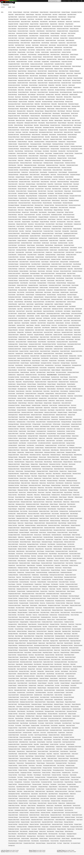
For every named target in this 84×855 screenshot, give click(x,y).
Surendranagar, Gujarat (12, 746)
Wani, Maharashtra (50, 831)
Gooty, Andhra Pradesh (31, 254)
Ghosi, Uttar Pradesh (31, 247)
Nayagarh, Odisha (58, 539)
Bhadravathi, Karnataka (20, 106)
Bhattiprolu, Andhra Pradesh (61, 108)
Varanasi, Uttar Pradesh (41, 810)
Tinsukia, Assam (65, 774)
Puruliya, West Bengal (19, 629)
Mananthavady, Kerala (35, 466)
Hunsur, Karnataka (11, 294)
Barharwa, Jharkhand (54, 87)
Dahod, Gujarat (53, 181)
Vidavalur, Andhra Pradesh (49, 819)
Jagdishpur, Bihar (68, 304)
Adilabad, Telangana (30, 14)
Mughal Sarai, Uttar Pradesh (38, 501)
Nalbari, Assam (20, 523)
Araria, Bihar (49, 49)
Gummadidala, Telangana (13, 264)
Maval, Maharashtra (59, 483)
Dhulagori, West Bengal (29, 209)
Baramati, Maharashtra (76, 82)
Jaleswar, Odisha (29, 311)
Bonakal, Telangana (34, 129)
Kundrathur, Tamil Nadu (12, 431)
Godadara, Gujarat (53, 250)
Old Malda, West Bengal (25, 556)
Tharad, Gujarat (32, 765)
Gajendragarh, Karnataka (24, 235)
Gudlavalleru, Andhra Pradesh (68, 259)
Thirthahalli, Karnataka (70, 765)
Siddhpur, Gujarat (11, 716)
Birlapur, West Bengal (28, 125)
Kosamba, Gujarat (43, 410)
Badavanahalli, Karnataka (35, 66)
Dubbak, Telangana (51, 219)
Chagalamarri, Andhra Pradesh (56, 139)
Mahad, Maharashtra (78, 454)
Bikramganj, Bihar (20, 122)
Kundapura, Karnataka (61, 428)
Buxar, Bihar (47, 137)
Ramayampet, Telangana (13, 647)
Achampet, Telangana (66, 12)
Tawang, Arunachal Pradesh (25, 758)
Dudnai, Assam (59, 219)
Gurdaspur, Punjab (23, 266)
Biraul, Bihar (10, 125)
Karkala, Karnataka (27, 365)
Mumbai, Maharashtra (31, 506)
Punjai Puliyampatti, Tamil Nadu (35, 626)
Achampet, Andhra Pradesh (55, 12)
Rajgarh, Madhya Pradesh (64, 640)
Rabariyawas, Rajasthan (76, 629)
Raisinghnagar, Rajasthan (60, 636)
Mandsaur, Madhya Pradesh (70, 468)
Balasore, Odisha (69, 73)
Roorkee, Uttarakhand (32, 666)
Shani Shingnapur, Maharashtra (24, 704)
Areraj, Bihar (74, 49)
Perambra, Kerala (22, 600)
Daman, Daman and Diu (12, 184)
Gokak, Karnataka (28, 252)
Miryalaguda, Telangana (73, 490)
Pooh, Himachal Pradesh (35, 617)
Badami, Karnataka (25, 66)
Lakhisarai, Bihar (49, 438)
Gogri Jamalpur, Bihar (20, 252)
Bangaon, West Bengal (78, 78)
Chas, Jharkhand (46, 151)
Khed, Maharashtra (60, 388)
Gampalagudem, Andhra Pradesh (68, 235)
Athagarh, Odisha (57, 56)
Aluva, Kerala (31, 28)
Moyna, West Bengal (19, 499)
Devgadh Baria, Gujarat (32, 198)
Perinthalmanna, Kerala (70, 600)
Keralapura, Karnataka (46, 379)
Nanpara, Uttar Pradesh (33, 530)
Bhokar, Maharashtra (25, 115)
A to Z (9, 7)
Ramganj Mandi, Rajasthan (45, 647)
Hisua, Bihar (17, 287)
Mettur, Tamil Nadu (33, 490)
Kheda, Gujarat (68, 388)
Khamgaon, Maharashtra (21, 384)
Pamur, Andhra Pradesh (34, 570)
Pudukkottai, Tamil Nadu (69, 621)
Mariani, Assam (56, 478)
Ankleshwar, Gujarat (43, 45)
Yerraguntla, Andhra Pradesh (29, 843)
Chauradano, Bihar (61, 151)
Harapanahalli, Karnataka (13, 275)
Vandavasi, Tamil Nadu (58, 807)
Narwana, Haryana (37, 534)
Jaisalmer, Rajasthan (12, 308)
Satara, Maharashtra (12, 687)
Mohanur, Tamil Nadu (12, 494)
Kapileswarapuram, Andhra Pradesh (24, 358)
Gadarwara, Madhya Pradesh (14, 233)
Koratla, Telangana (72, 407)
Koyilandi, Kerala (54, 419)
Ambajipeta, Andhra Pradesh (62, 31)
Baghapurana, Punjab (58, 68)
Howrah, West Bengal (30, 292)
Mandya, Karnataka (19, 471)
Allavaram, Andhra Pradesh (57, 26)
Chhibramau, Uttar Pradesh (13, 162)
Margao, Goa (30, 478)
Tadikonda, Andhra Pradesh (26, 749)
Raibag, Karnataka (31, 633)
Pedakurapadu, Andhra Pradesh (28, 593)
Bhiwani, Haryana (74, 113)
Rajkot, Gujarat (11, 643)
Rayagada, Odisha (23, 659)
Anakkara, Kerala (48, 38)
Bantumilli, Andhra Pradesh (23, 82)
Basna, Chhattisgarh (32, 94)
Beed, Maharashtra (51, 96)
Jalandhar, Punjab (11, 311)
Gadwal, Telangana (58, 233)
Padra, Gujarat (68, 558)
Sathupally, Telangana (42, 687)
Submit (69, 1)
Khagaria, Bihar (19, 381)
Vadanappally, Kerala (41, 805)
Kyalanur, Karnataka (22, 438)
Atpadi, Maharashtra (23, 59)
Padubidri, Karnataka (12, 560)
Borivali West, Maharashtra (73, 129)
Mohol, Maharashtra (22, 494)
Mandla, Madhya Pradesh (59, 468)
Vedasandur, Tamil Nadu (45, 812)
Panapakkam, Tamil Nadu (72, 570)
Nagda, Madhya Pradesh (44, 518)
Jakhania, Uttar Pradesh (37, 308)
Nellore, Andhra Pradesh (13, 544)
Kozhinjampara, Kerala (21, 421)
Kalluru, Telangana (61, 339)
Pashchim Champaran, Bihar (13, 586)
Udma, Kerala (78, 791)
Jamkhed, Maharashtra (41, 313)
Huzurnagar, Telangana (61, 294)
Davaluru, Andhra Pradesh (21, 191)
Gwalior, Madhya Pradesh (31, 268)
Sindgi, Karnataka (11, 720)
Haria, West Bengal (57, 275)
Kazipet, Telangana (64, 377)
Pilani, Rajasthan (11, 607)
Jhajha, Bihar (10, 322)
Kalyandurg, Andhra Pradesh (62, 341)
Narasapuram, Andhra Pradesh (59, 530)
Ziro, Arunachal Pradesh (75, 843)
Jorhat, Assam (54, 325)
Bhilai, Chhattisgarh (61, 111)
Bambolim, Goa (30, 78)
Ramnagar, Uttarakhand (23, 650)
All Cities (10, 12)
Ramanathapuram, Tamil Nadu (67, 645)
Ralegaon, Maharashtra (12, 645)
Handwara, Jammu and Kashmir (14, 273)
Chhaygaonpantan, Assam (67, 160)
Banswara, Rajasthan (12, 82)
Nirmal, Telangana (40, 551)
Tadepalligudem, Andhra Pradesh (74, 746)
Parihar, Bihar (19, 584)
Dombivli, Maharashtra (12, 217)
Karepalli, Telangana (25, 363)
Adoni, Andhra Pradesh (46, 14)
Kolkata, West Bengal (22, 403)
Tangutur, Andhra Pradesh (65, 753)
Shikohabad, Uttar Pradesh (24, 709)
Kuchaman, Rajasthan (66, 424)
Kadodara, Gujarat (60, 330)
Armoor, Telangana (30, 52)
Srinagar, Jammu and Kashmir (25, 737)
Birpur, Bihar (36, 125)
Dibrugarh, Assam (25, 212)
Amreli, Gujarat (63, 35)
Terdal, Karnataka (31, 760)
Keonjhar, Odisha (37, 379)
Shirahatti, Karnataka (77, 709)
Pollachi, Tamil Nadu (12, 614)
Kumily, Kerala (22, 428)
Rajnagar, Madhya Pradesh (20, 643)
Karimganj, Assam (56, 363)
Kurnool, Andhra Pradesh (40, 433)
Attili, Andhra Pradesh (71, 59)
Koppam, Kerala (47, 407)
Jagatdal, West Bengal (39, 304)
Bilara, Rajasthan (41, 122)
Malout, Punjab (64, 464)
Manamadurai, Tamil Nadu (25, 466)
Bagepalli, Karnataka (49, 68)
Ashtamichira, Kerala (65, 54)
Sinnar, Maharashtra (33, 723)
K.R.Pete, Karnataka (56, 424)
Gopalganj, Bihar (41, 254)
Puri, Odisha (75, 626)
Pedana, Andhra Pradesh (40, 593)
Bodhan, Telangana (30, 127)
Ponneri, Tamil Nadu (75, 614)
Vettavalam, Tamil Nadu (25, 819)
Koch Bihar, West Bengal (29, 395)
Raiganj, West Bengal (49, 633)
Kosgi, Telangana (51, 410)
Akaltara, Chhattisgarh (56, 19)
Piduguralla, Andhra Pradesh (75, 605)
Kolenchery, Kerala (69, 400)
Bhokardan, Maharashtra (35, 115)
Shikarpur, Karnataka (74, 706)
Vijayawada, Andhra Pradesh (47, 822)
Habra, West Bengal (41, 268)
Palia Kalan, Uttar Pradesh (48, 565)
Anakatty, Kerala (41, 38)
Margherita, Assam (37, 478)
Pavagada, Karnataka (21, 591)
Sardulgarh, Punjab (32, 685)
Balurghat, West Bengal (12, 78)
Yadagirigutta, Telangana (71, 833)
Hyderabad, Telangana (71, 294)
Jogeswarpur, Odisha (21, 325)
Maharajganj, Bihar (22, 457)
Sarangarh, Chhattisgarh (65, 683)
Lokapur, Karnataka (21, 445)
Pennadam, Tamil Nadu (12, 598)
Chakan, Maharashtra (12, 141)
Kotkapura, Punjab (71, 414)
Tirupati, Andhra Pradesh (44, 779)
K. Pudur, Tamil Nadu (31, 421)
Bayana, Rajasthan (25, 96)
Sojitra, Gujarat (11, 730)
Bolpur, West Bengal (76, 127)
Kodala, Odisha (63, 395)
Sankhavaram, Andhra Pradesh (65, 680)
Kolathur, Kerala (52, 400)
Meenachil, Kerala (65, 485)
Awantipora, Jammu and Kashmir (36, 64)
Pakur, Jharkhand (49, 560)
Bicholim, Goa (72, 118)
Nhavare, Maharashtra (42, 546)
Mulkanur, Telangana (54, 504)
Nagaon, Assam (30, 516)
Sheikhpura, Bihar (11, 706)
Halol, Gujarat (56, 271)
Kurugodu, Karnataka (61, 433)
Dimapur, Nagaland (51, 212)
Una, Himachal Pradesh (69, 796)
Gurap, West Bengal (77, 264)
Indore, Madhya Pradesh (45, 299)
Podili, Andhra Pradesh (44, 612)
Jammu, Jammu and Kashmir (76, 313)
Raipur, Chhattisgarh (19, 636)
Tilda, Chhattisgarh (37, 774)
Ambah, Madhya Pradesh (51, 31)
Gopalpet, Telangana (61, 254)
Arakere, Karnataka (39, 47)
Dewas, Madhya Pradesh (63, 198)
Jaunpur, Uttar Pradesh (61, 318)
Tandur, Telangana (41, 753)
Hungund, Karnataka (74, 292)
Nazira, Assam (65, 539)
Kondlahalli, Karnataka (36, 405)
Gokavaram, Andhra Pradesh (38, 252)
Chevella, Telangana (72, 158)
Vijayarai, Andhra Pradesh (36, 822)
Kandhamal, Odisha (48, 348)
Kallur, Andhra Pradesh (51, 339)
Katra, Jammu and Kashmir (61, 372)
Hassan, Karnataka (50, 280)
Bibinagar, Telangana (55, 118)
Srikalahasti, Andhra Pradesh (66, 734)
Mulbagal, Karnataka (44, 504)
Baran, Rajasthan (25, 85)
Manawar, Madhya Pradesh (57, 466)
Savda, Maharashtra (30, 692)
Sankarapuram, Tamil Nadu (42, 680)
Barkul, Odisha (21, 89)
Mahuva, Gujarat (26, 459)
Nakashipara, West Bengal (55, 520)
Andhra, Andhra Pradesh (25, 42)
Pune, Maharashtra (12, 626)
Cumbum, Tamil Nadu (35, 179)
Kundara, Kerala (69, 428)
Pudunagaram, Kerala (12, 624)
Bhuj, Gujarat (75, 115)
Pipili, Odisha (69, 607)
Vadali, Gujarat (23, 805)
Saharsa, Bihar (33, 671)
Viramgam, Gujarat (77, 824)
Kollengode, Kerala (56, 403)
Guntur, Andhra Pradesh (67, 264)
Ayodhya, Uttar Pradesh (48, 64)
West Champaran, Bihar (53, 833)
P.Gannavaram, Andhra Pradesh (14, 605)
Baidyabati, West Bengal (53, 71)
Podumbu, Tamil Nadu (55, 612)
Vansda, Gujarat (78, 807)
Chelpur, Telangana (40, 153)
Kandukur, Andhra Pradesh (69, 348)
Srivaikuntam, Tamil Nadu (58, 737)
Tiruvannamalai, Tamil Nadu (46, 782)
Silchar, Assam (11, 718)
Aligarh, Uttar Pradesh (12, 26)
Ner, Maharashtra (43, 544)
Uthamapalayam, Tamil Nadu (67, 800)
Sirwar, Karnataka (54, 725)
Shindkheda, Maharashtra (66, 709)
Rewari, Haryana (11, 664)
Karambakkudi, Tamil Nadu (74, 358)
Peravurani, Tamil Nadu (39, 600)
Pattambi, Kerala (65, 589)
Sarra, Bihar (57, 685)
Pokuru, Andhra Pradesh (65, 612)
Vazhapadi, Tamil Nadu (24, 812)
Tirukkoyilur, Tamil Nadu (75, 777)
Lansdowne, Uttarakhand (69, 440)
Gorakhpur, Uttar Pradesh (71, 254)
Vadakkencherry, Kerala (70, 803)
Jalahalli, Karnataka (47, 308)
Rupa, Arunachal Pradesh (22, 669)
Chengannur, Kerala (78, 153)
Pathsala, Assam (45, 589)
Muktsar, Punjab (11, 504)
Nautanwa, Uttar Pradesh (37, 537)
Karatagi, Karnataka (53, 360)
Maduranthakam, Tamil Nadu (35, 454)
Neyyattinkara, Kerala (32, 546)
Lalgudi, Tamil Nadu (41, 440)
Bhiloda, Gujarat (76, 111)
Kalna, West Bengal (70, 339)
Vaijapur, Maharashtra (67, 805)
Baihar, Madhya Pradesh (63, 71)
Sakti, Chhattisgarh (64, 671)
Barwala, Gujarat (33, 92)
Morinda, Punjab (38, 497)
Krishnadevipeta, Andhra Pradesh (53, 421)
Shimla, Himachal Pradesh (55, 709)
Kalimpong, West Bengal (66, 337)
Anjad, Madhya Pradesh (19, 45)
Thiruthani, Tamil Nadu (22, 770)
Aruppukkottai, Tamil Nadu (13, 54)
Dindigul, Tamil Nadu (69, 212)
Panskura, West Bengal (58, 577)
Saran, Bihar (57, 683)
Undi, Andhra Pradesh (35, 798)
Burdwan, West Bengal (72, 134)
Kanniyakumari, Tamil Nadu (46, 355)
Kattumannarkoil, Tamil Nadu (31, 374)
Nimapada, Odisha (48, 548)
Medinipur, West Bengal (55, 485)
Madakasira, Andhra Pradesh (13, 450)
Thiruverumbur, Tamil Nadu (13, 772)
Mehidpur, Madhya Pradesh (13, 487)
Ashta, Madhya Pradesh (55, 54)
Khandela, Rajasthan (71, 384)
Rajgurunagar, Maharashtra (75, 640)
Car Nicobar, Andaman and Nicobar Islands (33, 139)
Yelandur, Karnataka (25, 838)
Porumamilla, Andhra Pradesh (31, 619)
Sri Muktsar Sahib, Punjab (13, 737)
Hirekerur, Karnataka (66, 285)
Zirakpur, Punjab (66, 843)
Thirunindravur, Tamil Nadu (58, 767)
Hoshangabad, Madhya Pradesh (60, 290)
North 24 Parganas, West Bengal (30, 553)
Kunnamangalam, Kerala (41, 431)
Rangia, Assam (56, 652)
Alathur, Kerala (61, 24)
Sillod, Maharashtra (35, 718)
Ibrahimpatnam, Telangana (27, 297)
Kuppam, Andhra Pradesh (13, 433)
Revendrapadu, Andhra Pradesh (61, 661)
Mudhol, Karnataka (50, 499)
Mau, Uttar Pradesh (51, 483)
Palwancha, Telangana (67, 567)
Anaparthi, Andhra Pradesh (51, 40)
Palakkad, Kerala (73, 560)
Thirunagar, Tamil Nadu (47, 767)
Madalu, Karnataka (24, 450)
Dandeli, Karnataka (58, 184)
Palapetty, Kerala (11, 565)
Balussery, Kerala (22, 78)
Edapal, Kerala (77, 221)
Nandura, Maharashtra (60, 527)
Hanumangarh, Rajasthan (35, 273)
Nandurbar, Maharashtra (71, 527)
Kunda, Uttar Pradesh (51, 428)
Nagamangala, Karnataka (20, 516)
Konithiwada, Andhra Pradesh (64, 405)
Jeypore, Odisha (67, 320)
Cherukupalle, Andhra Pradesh (32, 158)
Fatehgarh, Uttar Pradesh (56, 228)
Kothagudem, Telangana (62, 412)
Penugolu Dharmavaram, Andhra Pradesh (38, 598)
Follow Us (74, 1)
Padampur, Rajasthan (42, 558)
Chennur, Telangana (43, 155)
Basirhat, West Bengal (12, 94)
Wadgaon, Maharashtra (61, 829)
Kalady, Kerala (30, 334)
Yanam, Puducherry (40, 836)
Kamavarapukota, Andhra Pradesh (74, 344)
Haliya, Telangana (33, 271)
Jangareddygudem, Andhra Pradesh (57, 315)
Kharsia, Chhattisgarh (12, 388)
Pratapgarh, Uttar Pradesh (13, 621)
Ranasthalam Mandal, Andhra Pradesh (15, 652)
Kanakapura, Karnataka (68, 346)
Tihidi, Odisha (29, 774)
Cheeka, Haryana (31, 153)
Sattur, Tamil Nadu (30, 690)
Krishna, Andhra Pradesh (41, 421)
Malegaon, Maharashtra (68, 461)
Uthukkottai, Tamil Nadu (23, 803)
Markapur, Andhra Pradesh (13, 480)
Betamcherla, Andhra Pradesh (27, 104)
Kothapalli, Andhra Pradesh (36, 414)
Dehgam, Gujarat (67, 191)
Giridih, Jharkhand (73, 247)
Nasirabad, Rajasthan (67, 534)
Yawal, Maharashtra (70, 836)
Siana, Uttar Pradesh (63, 713)
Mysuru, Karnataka (55, 513)
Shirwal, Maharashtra (39, 711)
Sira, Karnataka (41, 723)
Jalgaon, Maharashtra (38, 311)
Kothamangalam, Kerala (13, 414)
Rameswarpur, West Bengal (33, 647)
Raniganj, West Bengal (65, 652)
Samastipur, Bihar (19, 676)
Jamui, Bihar (37, 315)
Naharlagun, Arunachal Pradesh (76, 518)
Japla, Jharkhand (32, 318)
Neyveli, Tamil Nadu (23, 546)
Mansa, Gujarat (27, 476)
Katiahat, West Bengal (24, 372)
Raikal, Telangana (67, 633)
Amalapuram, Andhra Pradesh (63, 28)
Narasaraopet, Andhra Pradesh (73, 530)
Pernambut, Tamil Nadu (34, 603)
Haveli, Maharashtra (24, 282)
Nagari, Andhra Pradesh (61, 516)
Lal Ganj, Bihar (33, 440)
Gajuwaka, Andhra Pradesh (35, 235)
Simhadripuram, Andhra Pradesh (69, 718)
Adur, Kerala (55, 14)
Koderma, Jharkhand (78, 395)
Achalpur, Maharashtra (44, 12)
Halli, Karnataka (49, 271)
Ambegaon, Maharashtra (33, 33)
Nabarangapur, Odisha (64, 513)
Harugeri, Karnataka (69, 278)
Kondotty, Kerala (45, 405)
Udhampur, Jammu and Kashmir (61, 791)
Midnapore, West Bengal (53, 490)
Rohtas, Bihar (73, 664)
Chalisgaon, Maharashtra (71, 141)
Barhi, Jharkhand (62, 87)
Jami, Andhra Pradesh (12, 313)
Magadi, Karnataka (45, 454)
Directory (64, 1)
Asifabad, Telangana (74, 54)
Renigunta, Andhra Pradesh (13, 661)
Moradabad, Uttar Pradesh (66, 494)
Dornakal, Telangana (70, 217)
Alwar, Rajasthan (38, 28)
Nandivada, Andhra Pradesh (49, 527)
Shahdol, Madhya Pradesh (13, 702)
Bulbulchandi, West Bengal (25, 134)
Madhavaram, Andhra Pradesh (66, 450)
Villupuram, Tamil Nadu (34, 824)
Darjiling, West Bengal (42, 186)
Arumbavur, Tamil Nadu (66, 52)
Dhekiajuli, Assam (30, 207)
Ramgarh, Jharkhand (56, 647)
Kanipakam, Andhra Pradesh (76, 351)
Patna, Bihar (59, 589)
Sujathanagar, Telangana (38, 739)
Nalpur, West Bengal (62, 523)
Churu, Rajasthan (29, 177)
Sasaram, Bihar (73, 685)
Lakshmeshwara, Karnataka (13, 440)
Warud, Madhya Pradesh (22, 833)
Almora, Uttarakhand (12, 28)
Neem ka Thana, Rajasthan (13, 541)
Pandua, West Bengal (44, 574)
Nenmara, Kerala (22, 544)
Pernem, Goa (42, 603)
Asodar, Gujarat (17, 56)
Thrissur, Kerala (75, 772)
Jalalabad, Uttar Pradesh (69, 308)
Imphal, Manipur (19, 299)
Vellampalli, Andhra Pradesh (55, 815)
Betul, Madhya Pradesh (45, 104)
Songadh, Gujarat (61, 732)
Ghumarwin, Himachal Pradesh (42, 247)
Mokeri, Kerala (37, 494)
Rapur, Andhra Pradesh (39, 654)
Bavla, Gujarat (11, 96)
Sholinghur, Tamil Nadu (12, 713)
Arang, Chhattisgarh (23, 49)
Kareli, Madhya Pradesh (70, 360)
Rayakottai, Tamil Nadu (32, 659)
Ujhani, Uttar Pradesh (43, 793)
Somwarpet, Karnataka (27, 732)
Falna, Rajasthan (21, 228)
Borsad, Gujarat (11, 132)
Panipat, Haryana (11, 577)
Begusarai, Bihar (59, 96)
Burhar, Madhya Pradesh (25, 137)
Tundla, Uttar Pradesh (30, 789)
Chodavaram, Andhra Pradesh (63, 174)
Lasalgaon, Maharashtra (13, 443)
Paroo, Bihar (61, 584)
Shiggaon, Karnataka (65, 706)
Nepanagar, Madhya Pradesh (32, 544)
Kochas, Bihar (20, 395)
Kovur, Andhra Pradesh (33, 419)
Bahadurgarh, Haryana (32, 71)
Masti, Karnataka (62, 480)
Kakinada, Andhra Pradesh (13, 334)
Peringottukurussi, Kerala (60, 600)
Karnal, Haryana (58, 365)
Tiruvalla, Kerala (26, 782)
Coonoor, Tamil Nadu (69, 177)
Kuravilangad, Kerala (30, 433)
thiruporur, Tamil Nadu (12, 770)
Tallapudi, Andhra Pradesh (31, 751)
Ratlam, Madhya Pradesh (69, 654)
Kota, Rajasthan (69, 410)
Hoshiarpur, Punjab (71, 290)
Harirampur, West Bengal (40, 278)
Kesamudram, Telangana (56, 379)
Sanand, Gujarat (71, 676)
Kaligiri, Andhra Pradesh (44, 337)
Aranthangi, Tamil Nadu (40, 49)
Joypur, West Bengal (12, 327)
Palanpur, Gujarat (77, 563)
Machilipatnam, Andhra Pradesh (75, 447)
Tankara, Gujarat (75, 753)
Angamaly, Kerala (62, 42)
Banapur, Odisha (62, 78)
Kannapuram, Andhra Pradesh (14, 355)
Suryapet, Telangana (40, 746)
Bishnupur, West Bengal (44, 125)
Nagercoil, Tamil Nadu (54, 518)
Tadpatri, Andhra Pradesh (50, 749)
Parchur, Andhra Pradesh (63, 581)
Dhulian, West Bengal (48, 209)
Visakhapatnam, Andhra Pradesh (34, 826)
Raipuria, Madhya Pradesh (29, 636)
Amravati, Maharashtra (55, 35)
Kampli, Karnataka (23, 346)
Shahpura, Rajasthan (51, 702)
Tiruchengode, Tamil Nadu (40, 777)
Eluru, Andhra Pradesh (50, 224)
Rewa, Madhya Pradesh (72, 661)
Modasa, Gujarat (41, 492)
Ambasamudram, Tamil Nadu (21, 33)
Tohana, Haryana (46, 784)
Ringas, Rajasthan (19, 664)
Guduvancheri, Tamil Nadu (35, 261)
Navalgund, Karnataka (58, 537)
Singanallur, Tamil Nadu (54, 720)
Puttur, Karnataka (57, 629)
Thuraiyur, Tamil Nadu (12, 774)
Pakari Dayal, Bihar (41, 560)
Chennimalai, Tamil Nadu (22, 155)
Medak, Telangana (23, 485)
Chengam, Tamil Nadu (69, 153)
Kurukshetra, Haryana (71, 433)
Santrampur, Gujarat (12, 683)
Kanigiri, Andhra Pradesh (65, 351)
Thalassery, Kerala (20, 763)
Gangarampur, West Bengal (33, 240)
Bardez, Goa (64, 85)
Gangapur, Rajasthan (12, 240)
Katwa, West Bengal (42, 374)
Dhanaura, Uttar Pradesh (46, 200)
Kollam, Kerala (30, 403)
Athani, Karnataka (65, 56)
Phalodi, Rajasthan (33, 605)
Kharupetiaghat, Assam (22, 388)
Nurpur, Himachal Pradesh (63, 553)
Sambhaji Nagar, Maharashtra (50, 676)
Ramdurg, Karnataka (23, 647)
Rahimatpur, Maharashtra (13, 633)
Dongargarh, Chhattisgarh (43, 217)
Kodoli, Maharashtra (12, 398)
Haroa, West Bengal (60, 278)
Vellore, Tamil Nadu (66, 815)
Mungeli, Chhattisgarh (12, 508)
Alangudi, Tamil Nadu (34, 24)
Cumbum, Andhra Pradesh (45, 179)
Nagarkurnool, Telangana (72, 516)
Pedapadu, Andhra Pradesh (66, 593)
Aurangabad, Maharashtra (55, 61)
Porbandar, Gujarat (62, 617)
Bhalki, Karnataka (57, 106)
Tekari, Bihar (43, 758)
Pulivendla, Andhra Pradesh (43, 624)
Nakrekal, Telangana (12, 523)
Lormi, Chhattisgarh (70, 445)
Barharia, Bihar (45, 87)
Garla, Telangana (53, 242)
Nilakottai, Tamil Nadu (22, 548)
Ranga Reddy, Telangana (47, 652)
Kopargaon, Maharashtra (21, 407)
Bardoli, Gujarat (72, 85)
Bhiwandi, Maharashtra (65, 113)
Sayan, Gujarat (50, 692)
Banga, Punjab (69, 78)
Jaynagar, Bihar (27, 320)
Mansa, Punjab (34, 476)
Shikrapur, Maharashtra (35, 709)
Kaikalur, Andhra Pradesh (38, 332)
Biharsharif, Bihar (37, 120)
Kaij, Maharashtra (28, 332)
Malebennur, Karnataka (57, 461)
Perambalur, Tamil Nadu (13, 600)
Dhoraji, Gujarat (72, 207)
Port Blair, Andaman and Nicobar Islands (16, 619)
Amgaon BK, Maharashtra (23, 35)
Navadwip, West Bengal (48, 537)
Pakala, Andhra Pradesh (31, 560)
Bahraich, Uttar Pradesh (42, 71)
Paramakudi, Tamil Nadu (46, 579)
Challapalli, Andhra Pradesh (23, 144)
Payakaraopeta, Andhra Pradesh (33, 591)
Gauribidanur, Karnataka (62, 242)
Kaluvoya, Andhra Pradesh (21, 341)
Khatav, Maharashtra (42, 388)
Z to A (13, 7)
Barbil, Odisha (58, 85)
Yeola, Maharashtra (35, 840)
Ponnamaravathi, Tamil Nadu (63, 614)
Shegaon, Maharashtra (76, 704)
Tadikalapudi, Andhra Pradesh (14, 749)
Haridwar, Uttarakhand (67, 275)
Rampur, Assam (57, 650)
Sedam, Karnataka (69, 692)
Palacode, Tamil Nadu (64, 560)
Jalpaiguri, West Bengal (76, 311)
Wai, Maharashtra (79, 829)
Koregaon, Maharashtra (21, 410)
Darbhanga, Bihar (33, 186)
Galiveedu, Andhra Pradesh (47, 235)
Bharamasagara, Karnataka (13, 108)
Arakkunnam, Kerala (58, 47)
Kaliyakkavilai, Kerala (76, 337)
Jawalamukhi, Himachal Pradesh (73, 318)
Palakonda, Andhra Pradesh (24, 563)
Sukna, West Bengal (57, 739)
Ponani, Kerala (28, 614)
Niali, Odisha (50, 546)
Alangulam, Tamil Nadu (44, 24)
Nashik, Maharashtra (46, 534)
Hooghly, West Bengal (12, 290)
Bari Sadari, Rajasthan (12, 89)
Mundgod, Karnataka (64, 506)
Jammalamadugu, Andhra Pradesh (53, 313)
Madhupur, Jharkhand (39, 452)
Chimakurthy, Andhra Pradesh (72, 165)
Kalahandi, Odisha (48, 334)
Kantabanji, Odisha (72, 355)
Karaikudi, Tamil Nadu (63, 358)
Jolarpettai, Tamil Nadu (45, 325)
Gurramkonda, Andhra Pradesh (42, 266)
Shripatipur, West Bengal (42, 713)
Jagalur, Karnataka (30, 304)
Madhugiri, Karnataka (29, 452)
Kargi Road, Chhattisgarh (35, 363)
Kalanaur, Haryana (77, 334)
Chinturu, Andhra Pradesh (57, 169)
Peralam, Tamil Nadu (76, 598)
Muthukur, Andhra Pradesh (44, 511)
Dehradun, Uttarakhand (76, 191)
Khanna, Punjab (23, 386)
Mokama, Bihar (30, 494)
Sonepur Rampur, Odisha (52, 732)
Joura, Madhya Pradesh (62, 325)
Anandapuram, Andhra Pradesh (75, 38)
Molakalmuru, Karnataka (45, 494)
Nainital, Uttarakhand (34, 520)
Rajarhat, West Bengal (23, 640)
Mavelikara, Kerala (68, 483)
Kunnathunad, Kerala (61, 431)
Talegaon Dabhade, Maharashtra (70, 749)
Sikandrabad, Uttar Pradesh (58, 716)
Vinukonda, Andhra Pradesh (57, 824)
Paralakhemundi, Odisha (35, 579)
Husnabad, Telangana (30, 294)
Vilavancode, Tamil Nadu (23, 824)
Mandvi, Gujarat (11, 471)
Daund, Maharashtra (74, 188)
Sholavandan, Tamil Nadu (72, 711)
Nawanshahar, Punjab (40, 539)
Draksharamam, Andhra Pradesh (28, 219)
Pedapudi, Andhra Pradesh (13, 596)
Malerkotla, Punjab (77, 461)
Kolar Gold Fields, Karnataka (29, 400)
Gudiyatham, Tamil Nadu (56, 259)
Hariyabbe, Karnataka (51, 278)
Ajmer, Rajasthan (47, 19)
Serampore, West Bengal (69, 697)
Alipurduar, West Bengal (23, 26)
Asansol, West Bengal (32, 54)
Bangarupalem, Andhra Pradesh (24, 80)
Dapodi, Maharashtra (12, 186)
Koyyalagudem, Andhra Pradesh (65, 419)
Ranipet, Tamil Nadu (12, 654)
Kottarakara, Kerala (46, 417)
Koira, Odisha (72, 398)
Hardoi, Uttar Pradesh (48, 275)
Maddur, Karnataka (46, 450)
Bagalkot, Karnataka (29, 68)
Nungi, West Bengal (53, 553)
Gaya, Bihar (71, 242)
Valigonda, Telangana (30, 807)
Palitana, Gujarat (65, 565)
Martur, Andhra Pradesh (34, 480)
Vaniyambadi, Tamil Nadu (69, 807)
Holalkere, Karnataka (44, 287)
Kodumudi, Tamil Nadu (21, 398)
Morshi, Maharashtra (54, 497)
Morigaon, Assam (30, 497)
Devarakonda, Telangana (63, 195)
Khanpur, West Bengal (31, 386)
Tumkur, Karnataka (11, 789)
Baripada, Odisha (77, 87)
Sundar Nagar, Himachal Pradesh (68, 742)
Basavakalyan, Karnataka (54, 92)
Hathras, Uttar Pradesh (60, 280)
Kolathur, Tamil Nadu (60, 400)
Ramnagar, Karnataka (33, 650)
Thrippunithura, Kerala (66, 772)
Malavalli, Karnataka (39, 461)
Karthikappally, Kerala (66, 365)
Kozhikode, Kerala (11, 421)
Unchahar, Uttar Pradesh (13, 798)
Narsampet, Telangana (51, 532)
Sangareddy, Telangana (44, 678)
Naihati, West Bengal (24, 520)
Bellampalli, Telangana (23, 99)
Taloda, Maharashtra (64, 751)
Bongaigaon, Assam (43, 129)
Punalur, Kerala (78, 624)
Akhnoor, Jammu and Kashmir (14, 21)
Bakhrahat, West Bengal (30, 73)
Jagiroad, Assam (37, 306)
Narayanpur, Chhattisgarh (24, 532)
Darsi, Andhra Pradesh (73, 186)
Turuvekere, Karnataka (62, 789)
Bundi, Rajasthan (45, 134)
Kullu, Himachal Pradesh (65, 426)
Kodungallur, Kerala (43, 398)
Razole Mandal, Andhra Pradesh (68, 659)
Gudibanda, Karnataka (21, 259)
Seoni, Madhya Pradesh (44, 697)
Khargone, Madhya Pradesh (61, 386)
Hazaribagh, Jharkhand (41, 282)
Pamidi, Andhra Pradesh (24, 570)
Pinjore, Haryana (39, 607)
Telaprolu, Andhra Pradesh (63, 758)
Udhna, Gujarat (71, 791)
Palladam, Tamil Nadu (73, 565)
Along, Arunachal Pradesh (23, 28)
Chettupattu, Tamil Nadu (62, 158)
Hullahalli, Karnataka (64, 292)
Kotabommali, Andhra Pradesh (14, 412)
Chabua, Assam (46, 139)
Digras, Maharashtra (43, 212)
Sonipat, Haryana (69, 732)
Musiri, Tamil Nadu (23, 511)
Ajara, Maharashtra (39, 19)
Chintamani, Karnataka (47, 169)
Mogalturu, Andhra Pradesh (57, 492)
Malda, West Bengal (48, 461)
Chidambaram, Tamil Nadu (70, 162)
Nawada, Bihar (22, 539)
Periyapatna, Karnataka (23, 603)
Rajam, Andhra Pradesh (37, 638)
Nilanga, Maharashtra (40, 548)
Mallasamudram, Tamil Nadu (54, 464)
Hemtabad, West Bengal (61, 282)
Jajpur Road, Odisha (28, 308)
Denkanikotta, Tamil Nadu (23, 193)
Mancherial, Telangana (68, 466)
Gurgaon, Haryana (31, 266)
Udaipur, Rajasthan (11, 791)
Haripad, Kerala (22, 278)
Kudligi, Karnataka (21, 426)
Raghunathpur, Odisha (66, 631)
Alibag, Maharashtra (69, 24)
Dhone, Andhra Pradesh (63, 207)
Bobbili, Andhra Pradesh (13, 127)
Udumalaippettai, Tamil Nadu (14, 793)
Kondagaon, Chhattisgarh (26, 405)
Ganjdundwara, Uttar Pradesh (14, 242)
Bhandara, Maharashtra (66, 106)
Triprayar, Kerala (11, 786)
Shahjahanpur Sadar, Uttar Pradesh (26, 702)
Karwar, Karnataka (43, 367)
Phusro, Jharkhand (65, 605)
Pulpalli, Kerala (71, 624)
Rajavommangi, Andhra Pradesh (35, 640)
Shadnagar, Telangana (39, 699)
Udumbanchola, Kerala (25, 793)
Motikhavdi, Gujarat (78, 497)
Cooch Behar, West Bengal (58, 177)
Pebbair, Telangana (71, 591)
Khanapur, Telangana (52, 384)
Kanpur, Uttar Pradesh (63, 355)
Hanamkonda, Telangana (77, 271)
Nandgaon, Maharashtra (75, 525)
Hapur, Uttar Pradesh (71, 273)
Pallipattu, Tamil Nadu (33, 567)
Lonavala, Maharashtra (39, 445)
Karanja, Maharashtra (36, 360)
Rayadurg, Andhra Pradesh (13, 659)
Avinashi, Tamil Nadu (25, 64)
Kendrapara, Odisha (29, 379)
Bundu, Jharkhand (52, 134)
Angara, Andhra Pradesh (71, 42)
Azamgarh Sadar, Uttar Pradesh (14, 66)
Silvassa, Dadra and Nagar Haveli (54, 718)
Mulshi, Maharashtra (71, 504)
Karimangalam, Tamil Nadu (46, 363)
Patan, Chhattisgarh (43, 586)
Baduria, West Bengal (76, 66)
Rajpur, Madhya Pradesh (51, 643)
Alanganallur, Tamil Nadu (13, 24)
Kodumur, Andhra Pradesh (33, 398)
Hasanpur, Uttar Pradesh (23, 280)
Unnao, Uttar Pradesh (45, 798)
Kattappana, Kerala (20, 374)
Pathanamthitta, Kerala (63, 586)
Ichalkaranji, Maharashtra (38, 297)
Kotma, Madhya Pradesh (13, 417)
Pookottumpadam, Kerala (46, 617)
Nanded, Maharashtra (65, 525)
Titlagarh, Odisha (77, 782)
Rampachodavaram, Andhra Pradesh (46, 650)
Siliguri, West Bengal (19, 718)
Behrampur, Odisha (67, 96)
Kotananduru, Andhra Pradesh (27, 412)
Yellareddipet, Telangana (76, 838)
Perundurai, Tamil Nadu (60, 603)
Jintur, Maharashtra (75, 322)
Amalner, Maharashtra (74, 28)
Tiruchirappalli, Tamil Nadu (52, 777)
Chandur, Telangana (35, 148)
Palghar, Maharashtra (31, 565)
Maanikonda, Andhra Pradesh (50, 447)
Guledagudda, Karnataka (74, 261)
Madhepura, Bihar (76, 450)
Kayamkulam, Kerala (55, 377)
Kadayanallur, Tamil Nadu (74, 327)
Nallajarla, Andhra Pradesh (39, 523)
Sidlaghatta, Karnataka (47, 716)
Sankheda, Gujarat (75, 680)
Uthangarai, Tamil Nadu (12, 803)
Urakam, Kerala (71, 798)
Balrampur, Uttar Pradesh (73, 75)
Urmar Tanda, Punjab (45, 800)
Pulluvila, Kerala (64, 624)
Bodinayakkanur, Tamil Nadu (48, 127)
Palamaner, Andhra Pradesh (46, 563)
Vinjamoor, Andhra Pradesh (45, 824)
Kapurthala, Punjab (36, 358)
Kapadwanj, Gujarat (12, 358)
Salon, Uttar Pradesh (41, 673)
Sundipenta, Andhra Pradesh (13, 744)
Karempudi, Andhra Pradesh (13, 363)
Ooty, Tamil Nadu (67, 556)
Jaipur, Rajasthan (72, 306)
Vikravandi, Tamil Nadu (12, 824)
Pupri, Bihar (45, 626)
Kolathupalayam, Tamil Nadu (41, 400)
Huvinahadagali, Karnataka (40, 294)
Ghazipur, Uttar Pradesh (13, 247)
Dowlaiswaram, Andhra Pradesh (14, 219)
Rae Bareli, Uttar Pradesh (42, 631)
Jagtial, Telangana (52, 306)
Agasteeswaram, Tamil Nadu (31, 16)
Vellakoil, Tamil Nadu (45, 815)
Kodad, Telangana (45, 395)
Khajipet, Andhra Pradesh (52, 381)
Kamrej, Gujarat (41, 346)
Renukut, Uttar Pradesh (37, 661)
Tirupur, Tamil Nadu (74, 779)
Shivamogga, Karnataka (49, 711)
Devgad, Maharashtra (23, 198)
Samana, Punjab (11, 676)
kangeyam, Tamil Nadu (34, 351)
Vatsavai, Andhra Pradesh (13, 812)
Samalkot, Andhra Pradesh (70, 673)
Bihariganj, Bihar (29, 120)
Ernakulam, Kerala (11, 226)
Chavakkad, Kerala (11, 153)
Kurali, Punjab (22, 433)
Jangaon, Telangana (45, 315)
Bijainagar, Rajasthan (58, 120)
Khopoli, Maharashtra (20, 391)
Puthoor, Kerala (50, 629)
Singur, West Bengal (24, 723)
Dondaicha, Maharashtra (32, 217)
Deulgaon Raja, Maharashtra (31, 195)
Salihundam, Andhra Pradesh (23, 673)
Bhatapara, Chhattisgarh (41, 108)
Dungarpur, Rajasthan (26, 221)
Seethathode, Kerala (38, 694)
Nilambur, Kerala (31, 548)
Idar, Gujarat (69, 297)
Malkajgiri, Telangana (25, 464)
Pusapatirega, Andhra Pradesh (39, 629)
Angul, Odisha (11, 45)
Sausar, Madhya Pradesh (70, 690)
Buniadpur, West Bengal (61, 134)
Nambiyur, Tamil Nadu (12, 525)
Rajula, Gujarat (77, 643)
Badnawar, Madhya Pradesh (65, 66)
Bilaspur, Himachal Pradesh (51, 122)
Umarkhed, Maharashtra (42, 796)
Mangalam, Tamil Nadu (53, 471)
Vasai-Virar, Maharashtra (58, 810)
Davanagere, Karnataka (32, 191)
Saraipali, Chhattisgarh (42, 683)
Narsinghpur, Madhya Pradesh (14, 534)
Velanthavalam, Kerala (23, 815)
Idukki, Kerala (76, 297)
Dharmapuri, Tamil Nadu (49, 205)
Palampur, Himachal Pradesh (58, 563)
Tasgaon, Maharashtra (70, 756)
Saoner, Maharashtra (33, 683)
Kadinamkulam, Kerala (29, 330)
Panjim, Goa (18, 577)
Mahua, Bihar (10, 459)
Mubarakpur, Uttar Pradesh (29, 499)
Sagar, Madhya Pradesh (13, 671)
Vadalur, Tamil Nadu (32, 805)
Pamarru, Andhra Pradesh (13, 570)
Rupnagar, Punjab (31, 669)
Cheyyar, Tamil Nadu (12, 160)
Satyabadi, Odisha (39, 690)
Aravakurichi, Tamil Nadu (57, 49)
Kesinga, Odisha (11, 381)
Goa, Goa (80, 247)
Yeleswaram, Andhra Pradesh (54, 838)
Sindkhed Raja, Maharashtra (31, 720)
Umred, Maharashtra (52, 796)
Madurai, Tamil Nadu (24, 454)
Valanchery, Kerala (76, 805)
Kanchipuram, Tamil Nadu (27, 348)
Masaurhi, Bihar (43, 480)
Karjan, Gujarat (11, 365)
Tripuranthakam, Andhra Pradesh (22, 786)
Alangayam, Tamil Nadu (24, 24)
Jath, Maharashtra (46, 318)
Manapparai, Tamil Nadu (46, 466)
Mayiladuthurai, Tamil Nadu (13, 485)
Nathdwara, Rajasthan (12, 537)
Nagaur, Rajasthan (11, 518)
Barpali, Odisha (43, 89)
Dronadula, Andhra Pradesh (41, 219)
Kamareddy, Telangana (61, 344)
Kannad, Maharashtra (68, 353)
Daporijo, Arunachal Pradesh (23, 186)
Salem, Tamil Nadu (73, 671)
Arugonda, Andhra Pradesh (55, 52)
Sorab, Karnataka (23, 734)
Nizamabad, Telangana (49, 551)
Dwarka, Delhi (53, 221)
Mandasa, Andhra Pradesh (26, 468)
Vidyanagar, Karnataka (71, 819)
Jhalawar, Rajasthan (25, 322)
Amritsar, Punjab (71, 35)
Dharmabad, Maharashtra (68, 202)
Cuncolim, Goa (54, 179)
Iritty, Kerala (10, 301)
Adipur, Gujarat (38, 14)
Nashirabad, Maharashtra (56, 534)
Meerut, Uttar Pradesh (74, 485)
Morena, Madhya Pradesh (20, 497)
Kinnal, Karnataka (11, 393)
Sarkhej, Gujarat (40, 685)
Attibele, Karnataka (61, 59)
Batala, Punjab (57, 94)
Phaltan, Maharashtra (43, 605)
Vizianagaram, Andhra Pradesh (76, 826)
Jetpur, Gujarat (50, 320)
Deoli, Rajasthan (51, 193)
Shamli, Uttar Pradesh (12, 704)
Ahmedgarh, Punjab (71, 16)
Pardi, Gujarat (72, 581)
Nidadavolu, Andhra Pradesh (69, 546)
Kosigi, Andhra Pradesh (60, 410)
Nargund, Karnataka (34, 532)
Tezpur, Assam (39, 760)
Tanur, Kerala (21, 756)
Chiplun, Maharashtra (68, 169)
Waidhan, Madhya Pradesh (13, 831)
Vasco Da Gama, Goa (69, 810)
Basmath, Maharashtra (22, 94)
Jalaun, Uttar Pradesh (20, 311)
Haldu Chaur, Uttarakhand (13, 271)
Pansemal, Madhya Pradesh (47, 577)
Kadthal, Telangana (68, 330)
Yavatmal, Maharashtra (60, 836)
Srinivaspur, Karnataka (36, 737)
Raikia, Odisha (74, 633)
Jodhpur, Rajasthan (11, 325)
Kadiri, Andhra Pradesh (39, 330)
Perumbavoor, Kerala (50, 603)
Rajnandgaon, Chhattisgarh (32, 643)
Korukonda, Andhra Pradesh (33, 410)
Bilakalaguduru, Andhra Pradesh (31, 122)
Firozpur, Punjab (58, 231)
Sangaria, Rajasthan (54, 678)
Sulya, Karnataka (32, 742)
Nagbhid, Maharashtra (34, 518)
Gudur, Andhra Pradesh (23, 261)
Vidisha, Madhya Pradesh (60, 819)
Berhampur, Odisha (69, 101)
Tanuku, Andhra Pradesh (13, 756)
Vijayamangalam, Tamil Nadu (14, 822)
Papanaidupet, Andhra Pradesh (70, 577)
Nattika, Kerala (21, 537)
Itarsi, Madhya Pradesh (49, 301)
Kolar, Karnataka (19, 400)
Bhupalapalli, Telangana (13, 118)
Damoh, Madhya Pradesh (41, 184)
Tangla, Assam (56, 753)
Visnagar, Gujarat (45, 826)
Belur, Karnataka (69, 99)
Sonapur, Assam (36, 732)
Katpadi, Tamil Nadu (51, 372)
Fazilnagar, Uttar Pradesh (37, 231)
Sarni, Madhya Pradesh (49, 685)
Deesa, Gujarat (50, 191)
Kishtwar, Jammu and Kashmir (61, 393)
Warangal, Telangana (59, 831)
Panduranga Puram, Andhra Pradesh (57, 574)
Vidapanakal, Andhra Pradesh (37, 819)
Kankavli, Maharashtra (28, 353)
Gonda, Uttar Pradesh (70, 252)
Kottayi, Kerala (62, 417)
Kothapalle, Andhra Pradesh (24, 414)
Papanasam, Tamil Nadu (13, 579)
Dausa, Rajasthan (11, 191)
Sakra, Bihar (57, 671)
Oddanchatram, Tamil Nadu (13, 556)
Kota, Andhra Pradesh (77, 410)
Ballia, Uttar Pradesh (34, 75)
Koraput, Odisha (54, 407)
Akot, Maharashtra (61, 21)
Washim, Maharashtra (33, 833)
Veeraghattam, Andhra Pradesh (58, 812)
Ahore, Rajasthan (23, 19)
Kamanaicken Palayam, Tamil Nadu (49, 344)
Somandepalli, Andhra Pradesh (56, 730)
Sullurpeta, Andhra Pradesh (75, 739)
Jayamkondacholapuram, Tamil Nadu (15, 320)
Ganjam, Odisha (70, 240)
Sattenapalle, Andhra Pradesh (20, 690)
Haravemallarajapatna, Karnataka (25, 275)
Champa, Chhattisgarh (47, 144)
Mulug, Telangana (22, 506)
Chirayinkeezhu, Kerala (52, 172)
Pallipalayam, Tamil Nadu (23, 567)
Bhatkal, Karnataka (50, 108)
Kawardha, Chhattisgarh (45, 377)
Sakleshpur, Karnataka (49, 671)
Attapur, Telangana (41, 59)
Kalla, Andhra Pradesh (12, 339)
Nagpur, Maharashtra (64, 518)
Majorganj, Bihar (33, 459)
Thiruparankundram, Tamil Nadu (71, 767)
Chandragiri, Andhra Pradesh (76, 146)
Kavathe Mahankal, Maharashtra (64, 374)
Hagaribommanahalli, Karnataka (60, 268)
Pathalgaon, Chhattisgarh (53, 586)
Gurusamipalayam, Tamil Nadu (65, 266)
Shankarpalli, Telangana (58, 704)
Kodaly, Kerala (70, 395)
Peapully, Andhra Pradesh (61, 591)
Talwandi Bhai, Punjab (12, 753)
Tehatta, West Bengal (36, 758)
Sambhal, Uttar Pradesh (62, 676)
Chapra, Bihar (11, 151)
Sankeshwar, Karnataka (53, 680)
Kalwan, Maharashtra (42, 341)
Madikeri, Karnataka (60, 452)
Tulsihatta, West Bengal (73, 786)
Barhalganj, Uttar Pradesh (36, 87)
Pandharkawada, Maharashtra (66, 572)
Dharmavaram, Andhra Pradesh (61, 205)
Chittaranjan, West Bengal (13, 174)
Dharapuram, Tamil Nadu (37, 202)
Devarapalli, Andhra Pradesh (75, 195)
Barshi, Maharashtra (70, 89)
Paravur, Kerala (33, 581)
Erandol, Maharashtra (68, 224)
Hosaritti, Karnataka (41, 290)
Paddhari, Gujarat (50, 558)
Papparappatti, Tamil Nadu (24, 579)
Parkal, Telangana (46, 584)
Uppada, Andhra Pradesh (62, 798)
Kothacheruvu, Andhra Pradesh (50, 412)
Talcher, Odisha (59, 749)
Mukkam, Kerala (66, 501)
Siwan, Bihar (47, 727)
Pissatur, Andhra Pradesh (46, 610)
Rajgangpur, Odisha (54, 640)
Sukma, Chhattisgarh (48, 739)
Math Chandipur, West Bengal (14, 483)
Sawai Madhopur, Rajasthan (40, 692)
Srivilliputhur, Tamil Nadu (69, 737)
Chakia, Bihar (30, 141)
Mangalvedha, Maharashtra (13, 473)
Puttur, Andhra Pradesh (66, 629)
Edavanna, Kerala (11, 224)
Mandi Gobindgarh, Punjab (47, 468)
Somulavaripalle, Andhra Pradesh (14, 732)
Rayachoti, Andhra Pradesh (70, 657)
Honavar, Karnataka (63, 287)
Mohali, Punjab (76, 492)
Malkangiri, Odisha (34, 464)
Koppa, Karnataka (30, 407)
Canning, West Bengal (19, 139)
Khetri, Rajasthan (11, 391)
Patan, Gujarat (35, 586)
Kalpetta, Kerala (11, 341)
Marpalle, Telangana (24, 480)
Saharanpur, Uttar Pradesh (24, 671)
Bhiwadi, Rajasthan (56, 113)
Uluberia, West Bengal (12, 796)
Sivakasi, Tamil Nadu (32, 727)
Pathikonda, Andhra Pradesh (35, 589)
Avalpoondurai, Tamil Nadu (67, 61)
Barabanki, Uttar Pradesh (66, 82)
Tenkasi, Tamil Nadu (23, 760)
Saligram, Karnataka (12, 673)
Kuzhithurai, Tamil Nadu (13, 438)
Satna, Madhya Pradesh (74, 687)
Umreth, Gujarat (60, 796)
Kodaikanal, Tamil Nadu (54, 395)
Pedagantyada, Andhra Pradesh (14, 593)
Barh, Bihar (28, 87)
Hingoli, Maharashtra (43, 285)
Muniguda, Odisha (21, 508)
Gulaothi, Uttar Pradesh (54, 261)
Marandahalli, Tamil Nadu (13, 478)
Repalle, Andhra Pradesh (48, 661)
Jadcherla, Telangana (71, 301)
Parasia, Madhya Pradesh (13, 581)
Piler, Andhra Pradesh (20, 607)
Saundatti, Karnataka (60, 690)
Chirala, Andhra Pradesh (33, 172)
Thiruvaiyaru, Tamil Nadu (46, 770)
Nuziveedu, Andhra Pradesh (74, 553)
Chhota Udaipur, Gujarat (37, 162)
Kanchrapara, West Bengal (38, 348)
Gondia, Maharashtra (12, 254)
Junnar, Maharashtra (46, 327)
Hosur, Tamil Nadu (20, 292)
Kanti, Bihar (80, 355)
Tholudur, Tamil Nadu (46, 772)
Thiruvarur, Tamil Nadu (69, 770)
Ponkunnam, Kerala (53, 614)
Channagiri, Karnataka (55, 148)
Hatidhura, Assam (69, 280)
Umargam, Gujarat (32, 796)
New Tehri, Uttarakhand (12, 546)
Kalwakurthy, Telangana (32, 341)
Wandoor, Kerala (42, 831)
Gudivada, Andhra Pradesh (44, 259)
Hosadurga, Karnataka (22, 290)
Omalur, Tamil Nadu (48, 556)
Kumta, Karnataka (30, 428)
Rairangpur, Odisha (39, 636)
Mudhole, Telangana (59, 499)
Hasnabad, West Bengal (34, 280)
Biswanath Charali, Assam (55, 125)
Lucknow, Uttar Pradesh (12, 447)
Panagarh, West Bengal (55, 570)
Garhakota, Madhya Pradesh (26, 242)
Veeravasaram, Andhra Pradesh (71, 812)
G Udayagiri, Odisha (12, 259)
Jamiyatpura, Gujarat (22, 313)
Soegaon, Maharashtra (66, 727)
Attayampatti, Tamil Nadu (52, 59)
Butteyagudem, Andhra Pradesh (38, 137)
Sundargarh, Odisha (57, 742)
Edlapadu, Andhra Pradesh (21, 224)
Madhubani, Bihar (20, 452)
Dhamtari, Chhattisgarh (35, 200)
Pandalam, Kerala (20, 572)
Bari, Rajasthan (69, 87)
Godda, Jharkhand (73, 250)
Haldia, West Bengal (78, 268)
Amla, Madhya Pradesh (33, 35)
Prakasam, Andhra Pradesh (61, 619)
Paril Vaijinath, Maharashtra (28, 584)
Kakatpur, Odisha (77, 332)
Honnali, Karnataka (72, 287)
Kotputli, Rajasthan (29, 417)
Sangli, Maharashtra (63, 678)
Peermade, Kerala (46, 596)
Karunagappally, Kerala (76, 365)
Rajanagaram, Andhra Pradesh (61, 638)
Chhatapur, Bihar (28, 160)
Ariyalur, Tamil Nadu (12, 52)
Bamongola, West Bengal (39, 78)
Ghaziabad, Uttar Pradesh (69, 245)
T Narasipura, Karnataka (36, 784)
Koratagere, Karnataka (63, 407)
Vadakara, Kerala (61, 803)
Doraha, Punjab (62, 217)
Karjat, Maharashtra (19, 365)
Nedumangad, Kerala (73, 539)
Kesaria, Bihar (65, 379)
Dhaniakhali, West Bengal (74, 200)
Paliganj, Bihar (57, 565)
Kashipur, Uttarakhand (12, 370)
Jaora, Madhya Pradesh (22, 318)
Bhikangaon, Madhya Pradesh (50, 111)
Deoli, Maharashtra (58, 193)
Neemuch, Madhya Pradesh (25, 541)
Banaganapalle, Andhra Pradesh (51, 78)
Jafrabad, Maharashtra (12, 304)
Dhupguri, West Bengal (58, 209)
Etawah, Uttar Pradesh (38, 226)
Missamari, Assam (22, 492)
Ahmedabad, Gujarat (62, 16)
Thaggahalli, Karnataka (73, 760)
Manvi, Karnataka (51, 476)
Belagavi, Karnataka (76, 96)
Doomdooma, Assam (54, 217)
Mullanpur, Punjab (62, 504)
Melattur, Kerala (41, 487)
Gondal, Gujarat (78, 252)
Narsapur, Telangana (73, 532)
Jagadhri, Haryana (21, 304)
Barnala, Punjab (36, 89)
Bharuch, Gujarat (32, 108)
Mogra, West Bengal (68, 492)
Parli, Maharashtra (54, 584)
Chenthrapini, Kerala (53, 155)
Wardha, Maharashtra (69, 831)
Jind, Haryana (67, 322)
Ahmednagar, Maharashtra (13, 19)
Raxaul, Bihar (61, 657)
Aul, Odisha (30, 61)
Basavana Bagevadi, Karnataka (66, 92)
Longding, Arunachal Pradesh (51, 445)
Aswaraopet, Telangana (37, 56)
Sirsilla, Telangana (26, 725)
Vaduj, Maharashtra (58, 805)
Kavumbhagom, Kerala (35, 377)
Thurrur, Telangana (22, 774)
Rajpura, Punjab (60, 643)
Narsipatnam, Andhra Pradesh (27, 534)
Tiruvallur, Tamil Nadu (35, 782)
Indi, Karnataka (36, 299)
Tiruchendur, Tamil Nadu (29, 777)
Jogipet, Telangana (30, 325)
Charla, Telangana (38, 151)
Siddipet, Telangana (20, 716)
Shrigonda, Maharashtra (31, 713)
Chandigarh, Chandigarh (32, 146)
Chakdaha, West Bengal (22, 141)
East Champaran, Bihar (61, 221)
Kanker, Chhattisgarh (38, 353)
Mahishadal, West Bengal (65, 457)
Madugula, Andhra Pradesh (13, 454)
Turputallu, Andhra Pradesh (51, 789)
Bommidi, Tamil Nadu (25, 129)
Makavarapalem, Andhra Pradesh (44, 459)
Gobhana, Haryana (31, 250)
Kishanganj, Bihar (41, 393)
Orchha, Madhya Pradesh (13, 558)
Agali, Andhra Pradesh (71, 14)
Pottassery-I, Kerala (51, 619)
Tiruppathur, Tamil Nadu (64, 779)
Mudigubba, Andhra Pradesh (13, 501)
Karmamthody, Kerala (49, 365)
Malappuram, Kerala (30, 461)
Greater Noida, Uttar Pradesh (51, 257)
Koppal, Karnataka (39, 407)
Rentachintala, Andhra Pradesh (26, 661)
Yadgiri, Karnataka (11, 836)
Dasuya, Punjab (48, 188)
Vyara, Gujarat (34, 829)
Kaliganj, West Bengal (34, 337)
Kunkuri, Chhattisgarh (31, 431)
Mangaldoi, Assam (63, 471)
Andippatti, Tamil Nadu (35, 42)
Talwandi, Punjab (72, 751)
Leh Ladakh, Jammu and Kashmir (44, 443)
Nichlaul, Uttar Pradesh (58, 546)
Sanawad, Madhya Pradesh (13, 678)
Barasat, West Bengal (33, 85)
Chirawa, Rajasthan (43, 172)
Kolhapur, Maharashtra (12, 403)
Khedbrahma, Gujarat (76, 388)
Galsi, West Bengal (57, 235)
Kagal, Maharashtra (12, 332)
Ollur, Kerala (33, 556)
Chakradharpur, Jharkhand (39, 141)
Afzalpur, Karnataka (62, 14)
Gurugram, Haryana (53, 266)
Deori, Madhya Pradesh (68, 193)
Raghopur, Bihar (58, 631)
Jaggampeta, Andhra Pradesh (26, 306)
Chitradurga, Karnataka (72, 172)
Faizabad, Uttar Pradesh (68, 226)
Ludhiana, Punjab (22, 447)
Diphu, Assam (20, 214)
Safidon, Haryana (66, 669)
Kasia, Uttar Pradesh (22, 370)
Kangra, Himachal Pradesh (45, 351)
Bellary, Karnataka (32, 99)
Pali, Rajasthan (39, 565)
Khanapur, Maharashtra (61, 384)
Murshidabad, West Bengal (13, 511)
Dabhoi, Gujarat (76, 179)
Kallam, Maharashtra (42, 339)
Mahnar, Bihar (73, 457)
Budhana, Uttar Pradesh (68, 132)
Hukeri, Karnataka (47, 292)
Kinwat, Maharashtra (20, 393)
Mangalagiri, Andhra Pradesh (42, 471)
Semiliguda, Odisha (67, 694)
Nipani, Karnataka (11, 551)
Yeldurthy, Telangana (43, 838)
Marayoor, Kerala (23, 478)
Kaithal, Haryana (57, 332)
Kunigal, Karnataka (22, 431)
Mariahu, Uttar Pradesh (47, 478)
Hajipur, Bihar (70, 268)
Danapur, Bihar (50, 184)
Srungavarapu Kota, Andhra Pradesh (15, 739)
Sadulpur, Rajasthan (57, 669)
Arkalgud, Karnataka (21, 52)
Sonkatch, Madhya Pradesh (13, 734)
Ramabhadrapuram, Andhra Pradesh (26, 645)
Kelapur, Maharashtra (20, 379)
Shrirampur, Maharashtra (52, 713)
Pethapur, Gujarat (69, 603)
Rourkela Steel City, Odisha (43, 666)
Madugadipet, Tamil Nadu (71, 452)
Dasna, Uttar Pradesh (39, 188)
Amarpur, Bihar (32, 31)
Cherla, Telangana (70, 155)
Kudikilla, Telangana (12, 426)
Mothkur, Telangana (63, 497)
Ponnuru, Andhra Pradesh (24, 617)
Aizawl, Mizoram (31, 19)
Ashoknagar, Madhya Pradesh (43, 54)
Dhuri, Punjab (66, 209)
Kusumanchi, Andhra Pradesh (53, 435)
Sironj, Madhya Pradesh (66, 723)
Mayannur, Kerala (76, 483)
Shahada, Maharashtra (58, 699)
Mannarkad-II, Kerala (77, 473)
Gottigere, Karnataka (30, 257)
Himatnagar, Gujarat (71, 282)
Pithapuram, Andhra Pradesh (69, 610)
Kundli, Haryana (77, 428)
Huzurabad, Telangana (51, 294)
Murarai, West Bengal (42, 508)
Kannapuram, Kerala (25, 355)
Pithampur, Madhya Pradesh (57, 610)
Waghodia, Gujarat (70, 829)
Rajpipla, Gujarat (42, 643)
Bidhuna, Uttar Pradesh (20, 120)
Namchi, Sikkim (21, 525)
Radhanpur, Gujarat (31, 631)
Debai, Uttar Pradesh (42, 191)
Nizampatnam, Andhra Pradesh (62, 551)
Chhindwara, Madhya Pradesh (26, 162)
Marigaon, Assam (63, 478)
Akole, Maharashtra (52, 21)
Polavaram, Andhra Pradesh (76, 612)
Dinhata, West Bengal (12, 214)
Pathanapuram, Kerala (73, 586)
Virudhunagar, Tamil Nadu (22, 826)
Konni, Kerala (73, 405)
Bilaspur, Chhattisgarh (62, 122)
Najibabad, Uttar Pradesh (44, 520)
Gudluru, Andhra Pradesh (13, 261)
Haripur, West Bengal (30, 278)
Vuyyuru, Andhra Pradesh (25, 829)
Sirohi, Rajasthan (58, 723)
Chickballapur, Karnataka (48, 162)
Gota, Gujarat (22, 257)
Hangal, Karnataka (25, 273)
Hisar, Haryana (11, 287)
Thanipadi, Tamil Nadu (12, 765)
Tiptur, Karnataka (73, 774)
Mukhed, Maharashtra (58, 501)
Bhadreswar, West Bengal (31, 106)
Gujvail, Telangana (44, 261)
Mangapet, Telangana (24, 473)
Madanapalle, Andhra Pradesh (35, 450)
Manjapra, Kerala (41, 473)
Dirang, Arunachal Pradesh (29, 214)
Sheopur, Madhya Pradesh (28, 706)
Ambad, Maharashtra (40, 31)
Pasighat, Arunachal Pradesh (25, 586)
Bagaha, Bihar (21, 68)
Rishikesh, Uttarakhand (28, 664)
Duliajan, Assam (67, 219)
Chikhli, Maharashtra (12, 165)
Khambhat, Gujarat (11, 384)
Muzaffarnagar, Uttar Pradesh (75, 511)
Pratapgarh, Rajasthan (24, 621)
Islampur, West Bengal (18, 301)
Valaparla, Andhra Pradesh (13, 807)
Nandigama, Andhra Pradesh (13, 527)
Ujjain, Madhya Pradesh (53, 793)
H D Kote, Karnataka (51, 282)
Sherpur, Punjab (57, 706)
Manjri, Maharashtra (56, 473)
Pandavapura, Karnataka (30, 572)
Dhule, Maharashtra (39, 209)
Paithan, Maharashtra (22, 560)
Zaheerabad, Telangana (40, 843)
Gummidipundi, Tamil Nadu (25, 264)
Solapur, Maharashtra (30, 730)
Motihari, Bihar (70, 497)
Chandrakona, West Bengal (13, 148)
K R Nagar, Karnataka (36, 424)
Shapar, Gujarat (67, 704)
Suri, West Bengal (31, 746)
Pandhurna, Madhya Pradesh (25, 574)
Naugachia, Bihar (28, 537)
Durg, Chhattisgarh (35, 221)
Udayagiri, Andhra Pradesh (29, 791)
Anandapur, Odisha (63, 38)
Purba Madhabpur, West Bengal (65, 626)
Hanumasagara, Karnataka (61, 273)
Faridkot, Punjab (38, 228)
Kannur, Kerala (55, 355)
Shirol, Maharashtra (12, 711)
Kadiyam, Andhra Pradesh (50, 330)
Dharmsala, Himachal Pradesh (74, 205)
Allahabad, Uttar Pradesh (46, 26)
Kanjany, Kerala (11, 353)
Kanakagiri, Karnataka (59, 346)
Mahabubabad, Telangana (56, 454)
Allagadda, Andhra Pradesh (34, 26)
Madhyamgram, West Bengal (49, 452)
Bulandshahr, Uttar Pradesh (13, 134)
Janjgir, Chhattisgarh (69, 315)
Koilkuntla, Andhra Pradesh (64, 398)
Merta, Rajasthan (66, 487)
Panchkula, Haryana (12, 572)
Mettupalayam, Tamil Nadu (23, 490)
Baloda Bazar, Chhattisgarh (53, 75)
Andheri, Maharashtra (70, 40)
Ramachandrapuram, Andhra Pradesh (41, 645)
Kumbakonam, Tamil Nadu (13, 428)
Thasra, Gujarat (39, 765)
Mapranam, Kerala (69, 476)
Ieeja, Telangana (11, 299)
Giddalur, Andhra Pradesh (55, 247)
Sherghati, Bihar (49, 706)
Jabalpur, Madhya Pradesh (61, 301)
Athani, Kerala (72, 56)
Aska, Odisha (10, 56)
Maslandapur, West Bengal (52, 480)
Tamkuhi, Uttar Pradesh (22, 753)
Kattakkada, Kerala (11, 374)
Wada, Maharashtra (42, 829)
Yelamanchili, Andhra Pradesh (14, 838)
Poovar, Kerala (55, 617)
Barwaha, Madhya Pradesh (23, 92)
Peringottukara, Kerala (49, 600)
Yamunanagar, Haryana (31, 836)
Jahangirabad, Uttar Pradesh (62, 306)
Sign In (79, 1)
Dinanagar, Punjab (60, 212)
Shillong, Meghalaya (45, 709)
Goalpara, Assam (11, 250)
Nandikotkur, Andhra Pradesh (37, 527)
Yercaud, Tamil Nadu (55, 840)
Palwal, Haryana (58, 567)
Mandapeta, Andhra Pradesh (13, 468)
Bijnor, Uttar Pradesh (76, 120)
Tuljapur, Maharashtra (53, 786)
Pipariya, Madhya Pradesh (61, 607)
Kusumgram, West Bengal (66, 435)
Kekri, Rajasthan (11, 379)
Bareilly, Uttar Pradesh (12, 87)
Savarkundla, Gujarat (21, 692)
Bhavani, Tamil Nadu (72, 108)
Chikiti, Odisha (20, 165)
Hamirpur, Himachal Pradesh (65, 271)
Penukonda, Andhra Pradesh (65, 598)
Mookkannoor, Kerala (56, 494)
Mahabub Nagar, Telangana (67, 454)
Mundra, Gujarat (73, 506)
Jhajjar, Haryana (17, 322)
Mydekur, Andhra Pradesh (22, 513)
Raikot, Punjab (11, 636)
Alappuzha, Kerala (53, 24)
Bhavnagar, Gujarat (12, 111)
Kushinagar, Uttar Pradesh (33, 435)
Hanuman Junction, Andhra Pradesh (47, 273)
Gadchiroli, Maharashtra (25, 233)
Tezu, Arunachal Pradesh (48, 760)
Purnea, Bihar (11, 629)
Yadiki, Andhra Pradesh (21, 836)
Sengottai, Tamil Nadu (34, 697)
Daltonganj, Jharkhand (74, 181)
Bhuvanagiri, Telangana (33, 118)
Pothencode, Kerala (42, 619)
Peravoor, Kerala (30, 600)
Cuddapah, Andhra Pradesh (24, 179)
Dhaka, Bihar (71, 198)
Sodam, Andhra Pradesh (56, 727)
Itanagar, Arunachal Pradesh (38, 301)
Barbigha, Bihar (51, 85)
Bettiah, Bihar (37, 104)
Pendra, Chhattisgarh (63, 596)
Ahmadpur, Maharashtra (52, 16)
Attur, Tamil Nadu (11, 61)
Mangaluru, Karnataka (72, 471)
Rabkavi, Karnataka (12, 631)
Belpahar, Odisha (41, 99)
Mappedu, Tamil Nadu (60, 476)
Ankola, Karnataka (52, 45)
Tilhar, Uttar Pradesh (46, 774)
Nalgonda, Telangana (29, 523)
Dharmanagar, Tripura (39, 205)
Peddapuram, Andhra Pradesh (36, 596)
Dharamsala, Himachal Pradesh (25, 202)
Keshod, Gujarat (72, 379)
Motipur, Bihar (11, 499)
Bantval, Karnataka (32, 82)
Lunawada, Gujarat (30, 447)
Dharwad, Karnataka (21, 207)
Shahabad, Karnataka (49, 699)
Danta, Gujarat (76, 184)
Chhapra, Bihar (20, 160)
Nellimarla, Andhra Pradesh (69, 541)
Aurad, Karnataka (37, 61)
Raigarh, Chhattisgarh (58, 633)
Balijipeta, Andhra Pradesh (23, 75)
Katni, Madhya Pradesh (41, 372)
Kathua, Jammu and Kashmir (13, 372)
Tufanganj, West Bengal (43, 786)
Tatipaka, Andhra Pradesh (13, 758)
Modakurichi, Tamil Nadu (32, 492)
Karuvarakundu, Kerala (21, 367)
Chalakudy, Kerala (61, 141)
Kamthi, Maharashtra (49, 346)
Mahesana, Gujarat (42, 457)
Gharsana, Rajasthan (40, 245)
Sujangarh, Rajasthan (28, 739)
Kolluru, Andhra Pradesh (66, 403)
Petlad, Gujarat (77, 603)
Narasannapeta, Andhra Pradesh (46, 530)
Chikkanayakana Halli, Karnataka (30, 165)
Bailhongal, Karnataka (12, 73)
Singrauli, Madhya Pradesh (13, 723)
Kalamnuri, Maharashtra (68, 334)
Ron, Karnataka (24, 666)
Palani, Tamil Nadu (69, 563)
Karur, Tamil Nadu (11, 367)
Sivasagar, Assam (40, 727)
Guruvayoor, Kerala (75, 266)
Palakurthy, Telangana (35, 563)
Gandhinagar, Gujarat (43, 238)
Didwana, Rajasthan (34, 212)
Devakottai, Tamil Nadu (52, 195)
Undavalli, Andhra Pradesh (24, 798)
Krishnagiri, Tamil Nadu (76, 421)
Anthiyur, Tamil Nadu (21, 47)
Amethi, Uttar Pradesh (12, 35)
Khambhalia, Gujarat (74, 381)
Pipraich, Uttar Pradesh (12, 610)
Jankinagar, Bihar (77, 315)
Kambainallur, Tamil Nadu (13, 346)
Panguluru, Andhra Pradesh (70, 574)
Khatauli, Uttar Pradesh (32, 388)
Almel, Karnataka (77, 26)
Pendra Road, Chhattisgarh (74, 596)
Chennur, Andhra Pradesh (33, 155)
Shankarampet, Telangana (36, 704)
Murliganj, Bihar (70, 508)
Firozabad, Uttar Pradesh (48, 231)
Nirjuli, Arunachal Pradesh (31, 551)
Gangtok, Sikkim (62, 240)
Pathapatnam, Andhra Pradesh (22, 589)
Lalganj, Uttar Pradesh (24, 440)
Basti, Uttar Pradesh (40, 94)
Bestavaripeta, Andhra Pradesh (14, 104)
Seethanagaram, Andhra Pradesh (26, 694)
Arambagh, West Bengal (13, 49)
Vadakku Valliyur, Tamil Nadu (13, 805)
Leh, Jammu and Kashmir (32, 443)
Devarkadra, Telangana (12, 198)
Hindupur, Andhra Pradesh (22, 285)
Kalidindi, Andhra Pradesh (24, 337)
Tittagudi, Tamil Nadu (12, 784)
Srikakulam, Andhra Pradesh (54, 734)
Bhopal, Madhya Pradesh (46, 115)
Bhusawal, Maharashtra (23, 118)
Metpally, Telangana (12, 490)
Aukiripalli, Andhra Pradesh (21, 61)
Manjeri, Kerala (49, 473)
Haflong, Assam (50, 268)
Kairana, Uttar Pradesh (48, 332)
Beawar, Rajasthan (42, 96)
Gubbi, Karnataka (61, 257)
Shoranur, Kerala (22, 713)
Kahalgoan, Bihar (20, 332)
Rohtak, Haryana (66, 664)
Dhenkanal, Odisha (38, 207)
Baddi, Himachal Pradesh (46, 66)
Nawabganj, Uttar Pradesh (13, 539)
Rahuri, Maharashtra (23, 633)
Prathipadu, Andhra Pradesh (35, 621)
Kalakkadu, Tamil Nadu (57, 334)
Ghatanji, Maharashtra (58, 245)
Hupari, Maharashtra (20, 294)
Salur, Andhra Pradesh (59, 673)
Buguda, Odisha (77, 132)
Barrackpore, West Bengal (60, 89)
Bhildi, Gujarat (69, 111)
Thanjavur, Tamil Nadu (23, 765)
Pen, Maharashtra (54, 596)
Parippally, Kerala (38, 584)
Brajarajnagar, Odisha (33, 132)
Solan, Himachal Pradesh (20, 730)
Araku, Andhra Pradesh (67, 47)
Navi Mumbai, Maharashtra (69, 537)
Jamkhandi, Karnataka (31, 313)
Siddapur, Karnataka (72, 713)
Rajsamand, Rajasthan (68, 643)
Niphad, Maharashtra (20, 551)
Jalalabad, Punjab (78, 308)
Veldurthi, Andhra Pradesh (34, 815)
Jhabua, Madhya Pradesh (76, 320)
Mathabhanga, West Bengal (71, 480)
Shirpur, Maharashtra (21, 711)
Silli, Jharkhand (27, 718)
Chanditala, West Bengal (53, 146)
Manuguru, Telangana (42, 476)
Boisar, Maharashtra (59, 127)
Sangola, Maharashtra (72, 678)
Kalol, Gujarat (77, 339)
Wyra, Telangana (62, 833)
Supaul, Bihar (36, 744)
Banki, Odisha (40, 80)
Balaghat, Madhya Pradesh (41, 73)
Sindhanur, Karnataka (20, 720)
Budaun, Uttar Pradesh (58, 132)
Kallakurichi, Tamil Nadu (32, 339)
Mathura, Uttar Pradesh (25, 483)
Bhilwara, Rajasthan (12, 113)
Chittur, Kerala (53, 174)
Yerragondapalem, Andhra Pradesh (15, 843)
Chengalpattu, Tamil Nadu (58, 153)
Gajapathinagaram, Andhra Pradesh (70, 233)
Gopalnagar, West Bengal (50, 254)
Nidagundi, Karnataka (12, 548)
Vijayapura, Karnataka (25, 822)
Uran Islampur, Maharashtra (22, 800)
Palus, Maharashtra (50, 567)
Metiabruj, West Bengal (75, 487)
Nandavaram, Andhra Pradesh (54, 525)
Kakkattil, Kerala (23, 334)
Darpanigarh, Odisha (64, 186)
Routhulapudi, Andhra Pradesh (56, 666)
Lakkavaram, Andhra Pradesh (59, 438)
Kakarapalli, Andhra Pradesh (67, 332)
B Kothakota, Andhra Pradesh (67, 125)
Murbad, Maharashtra (52, 508)
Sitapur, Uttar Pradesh (70, 725)
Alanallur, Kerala (76, 21)
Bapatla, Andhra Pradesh (42, 82)
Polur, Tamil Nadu (21, 614)
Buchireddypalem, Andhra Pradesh (46, 132)
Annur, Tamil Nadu (11, 47)
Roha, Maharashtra (58, 664)
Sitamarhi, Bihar (62, 725)
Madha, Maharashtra (55, 450)
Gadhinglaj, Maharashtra (36, 233)
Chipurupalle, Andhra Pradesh (14, 172)
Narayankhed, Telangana (13, 532)
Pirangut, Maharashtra (23, 610)
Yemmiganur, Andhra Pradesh (24, 840)
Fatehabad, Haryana (46, 228)
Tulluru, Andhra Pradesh (63, 786)
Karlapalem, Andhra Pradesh (38, 365)
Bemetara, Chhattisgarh (12, 101)
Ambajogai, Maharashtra (74, 31)
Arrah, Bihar (37, 52)
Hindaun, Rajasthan (12, 285)
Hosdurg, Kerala (49, 290)
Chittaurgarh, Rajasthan (24, 174)
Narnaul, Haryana (42, 532)
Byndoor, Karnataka (63, 137)
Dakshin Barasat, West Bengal (63, 181)
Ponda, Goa (35, 614)
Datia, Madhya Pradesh (56, 188)
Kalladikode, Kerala (22, 339)
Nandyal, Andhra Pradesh (13, 530)
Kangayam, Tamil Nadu (23, 351)
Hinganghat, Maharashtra (33, 285)
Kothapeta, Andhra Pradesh (61, 414)
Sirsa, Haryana (11, 725)
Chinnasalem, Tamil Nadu (13, 169)
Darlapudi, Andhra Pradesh (53, 186)
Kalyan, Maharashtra (51, 341)
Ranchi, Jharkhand (27, 652)
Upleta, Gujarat (53, 798)
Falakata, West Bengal (12, 228)
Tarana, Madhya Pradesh (51, 756)
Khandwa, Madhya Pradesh (13, 386)
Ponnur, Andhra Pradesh (13, 617)
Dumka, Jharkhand (74, 219)
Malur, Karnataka (72, 464)
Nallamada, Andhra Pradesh (51, 523)
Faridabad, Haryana (29, 228)
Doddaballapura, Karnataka (56, 214)
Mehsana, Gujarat (33, 487)
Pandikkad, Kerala (35, 574)
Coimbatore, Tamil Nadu (38, 177)
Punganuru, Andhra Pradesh (22, 626)
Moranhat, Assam (76, 494)
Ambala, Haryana (11, 33)
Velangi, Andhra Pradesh (13, 815)
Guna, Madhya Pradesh (35, 264)
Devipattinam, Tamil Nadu (52, 198)
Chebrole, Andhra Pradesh (22, 153)
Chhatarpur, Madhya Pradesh (38, 160)
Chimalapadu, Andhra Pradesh (14, 167)
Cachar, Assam (11, 139)
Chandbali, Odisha (22, 146)
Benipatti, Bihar (31, 101)
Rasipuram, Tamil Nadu (49, 654)
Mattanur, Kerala (43, 483)
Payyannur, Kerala (43, 591)
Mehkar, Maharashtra (24, 487)
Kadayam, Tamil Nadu (63, 327)
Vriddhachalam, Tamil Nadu (13, 829)
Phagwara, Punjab (25, 605)
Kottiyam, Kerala (69, 417)
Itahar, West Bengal (28, 301)
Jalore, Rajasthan (67, 311)
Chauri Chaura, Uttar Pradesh (72, 151)
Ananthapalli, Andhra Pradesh (26, 40)
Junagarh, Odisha (37, 327)
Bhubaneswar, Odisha (56, 115)
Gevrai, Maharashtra (22, 245)
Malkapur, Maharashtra (43, 464)
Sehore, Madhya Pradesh (48, 694)
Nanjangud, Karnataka (24, 530)
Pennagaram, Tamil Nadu (23, 598)
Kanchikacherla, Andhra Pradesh (14, 348)
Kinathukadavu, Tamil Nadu (74, 391)
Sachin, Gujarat (39, 669)
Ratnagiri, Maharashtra (24, 657)
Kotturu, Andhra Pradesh (13, 419)
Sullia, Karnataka (65, 739)
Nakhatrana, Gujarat (65, 520)
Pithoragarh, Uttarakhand (22, 612)
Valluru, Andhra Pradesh (40, 807)
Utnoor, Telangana (32, 803)
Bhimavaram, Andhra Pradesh (35, 113)
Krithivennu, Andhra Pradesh (25, 424)
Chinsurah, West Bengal (24, 169)
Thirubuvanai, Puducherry (13, 767)
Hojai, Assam (23, 287)
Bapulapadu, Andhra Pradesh (54, 82)
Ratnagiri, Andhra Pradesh (13, 657)
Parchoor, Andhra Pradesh (52, 581)
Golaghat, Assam (49, 252)
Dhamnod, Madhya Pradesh (13, 200)
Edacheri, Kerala (70, 221)
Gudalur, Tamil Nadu (70, 257)
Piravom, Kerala (31, 610)
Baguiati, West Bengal (22, 71)
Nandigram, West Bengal (25, 527)
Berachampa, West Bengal (47, 101)
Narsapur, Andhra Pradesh (62, 532)
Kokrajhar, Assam (11, 400)
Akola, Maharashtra (44, 21)
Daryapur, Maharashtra (22, 188)
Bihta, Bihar (51, 120)
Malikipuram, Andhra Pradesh (14, 464)
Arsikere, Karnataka (45, 52)
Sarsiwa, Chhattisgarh (65, 685)
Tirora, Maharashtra (12, 777)
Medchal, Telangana (46, 485)
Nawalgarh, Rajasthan (31, 539)
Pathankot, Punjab (11, 589)
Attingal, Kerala (79, 59)
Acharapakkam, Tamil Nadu (76, 12)
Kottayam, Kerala (54, 417)
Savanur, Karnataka (12, 692)
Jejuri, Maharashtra (42, 320)
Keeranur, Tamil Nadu (73, 377)
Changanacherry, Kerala (44, 148)
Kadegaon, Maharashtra (13, 330)
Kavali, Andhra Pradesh (52, 374)
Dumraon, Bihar (18, 221)
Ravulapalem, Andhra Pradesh (51, 657)
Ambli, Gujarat (64, 33)
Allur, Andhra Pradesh (68, 26)
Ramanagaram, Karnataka (55, 645)
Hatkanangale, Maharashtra (13, 282)
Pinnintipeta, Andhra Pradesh (48, 607)
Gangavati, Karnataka (44, 240)
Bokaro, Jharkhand (67, 127)
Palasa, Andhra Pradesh (21, 565)
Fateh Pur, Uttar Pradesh (13, 231)
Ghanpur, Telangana (31, 245)
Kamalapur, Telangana (23, 344)
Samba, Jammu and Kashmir (29, 676)
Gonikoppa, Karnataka (22, 254)
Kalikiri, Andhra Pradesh (55, 337)
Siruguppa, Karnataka (35, 725)
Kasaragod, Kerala (51, 367)
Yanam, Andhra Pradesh (50, 836)
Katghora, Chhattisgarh (56, 370)
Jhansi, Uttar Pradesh (42, 322)
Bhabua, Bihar (54, 104)
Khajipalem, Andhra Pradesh (40, 381)
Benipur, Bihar (38, 101)
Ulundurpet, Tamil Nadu (23, 796)
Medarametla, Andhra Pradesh (35, 485)
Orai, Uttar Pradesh (76, 556)
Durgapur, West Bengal (44, 221)
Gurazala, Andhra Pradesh (13, 266)
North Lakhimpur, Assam (43, 553)
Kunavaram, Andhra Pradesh (40, 428)
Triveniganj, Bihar (33, 786)
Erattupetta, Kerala (77, 224)
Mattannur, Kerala (34, 483)
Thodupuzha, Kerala (37, 772)
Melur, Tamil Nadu (48, 487)
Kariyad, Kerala (74, 363)
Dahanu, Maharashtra (45, 181)
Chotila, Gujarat (11, 177)
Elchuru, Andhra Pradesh (39, 224)
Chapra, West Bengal (19, 151)
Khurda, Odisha (46, 391)
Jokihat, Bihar (37, 325)
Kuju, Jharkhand (36, 426)
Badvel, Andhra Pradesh (13, 68)
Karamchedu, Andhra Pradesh (14, 360)
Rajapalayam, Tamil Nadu (73, 638)
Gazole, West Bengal (12, 245)
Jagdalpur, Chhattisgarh (58, 304)
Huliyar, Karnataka (55, 292)
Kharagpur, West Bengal (49, 386)
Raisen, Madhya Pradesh (49, 636)
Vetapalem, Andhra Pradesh (13, 819)
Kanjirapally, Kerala (19, 353)
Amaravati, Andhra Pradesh (23, 31)
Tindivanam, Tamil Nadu (56, 774)
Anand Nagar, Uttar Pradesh (13, 40)
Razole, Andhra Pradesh (55, 659)
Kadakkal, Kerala (54, 327)
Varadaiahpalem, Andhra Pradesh (21, 810)
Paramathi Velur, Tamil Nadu (57, 579)
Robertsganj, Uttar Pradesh (48, 664)
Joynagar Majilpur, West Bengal (74, 325)
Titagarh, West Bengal (69, 782)
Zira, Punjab (59, 843)
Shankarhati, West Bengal (48, 704)
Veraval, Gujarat (79, 817)
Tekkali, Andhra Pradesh (52, 758)
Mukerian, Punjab (49, 501)
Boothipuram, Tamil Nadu (53, 129)
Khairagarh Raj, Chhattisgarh (28, 381)
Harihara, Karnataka (76, 275)
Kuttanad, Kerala (75, 435)
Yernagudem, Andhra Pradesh (66, 840)
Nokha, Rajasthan (11, 553)
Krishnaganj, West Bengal (66, 421)
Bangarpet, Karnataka (12, 80)
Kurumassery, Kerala (12, 435)
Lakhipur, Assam (42, 438)
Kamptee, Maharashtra (32, 346)
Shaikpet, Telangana (60, 702)
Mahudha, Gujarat (18, 459)
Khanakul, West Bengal (41, 384)
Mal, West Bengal (73, 459)
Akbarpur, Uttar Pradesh (66, 19)
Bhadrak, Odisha (11, 106)
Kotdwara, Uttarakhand (38, 412)
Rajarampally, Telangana (13, 640)
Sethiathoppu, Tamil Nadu (13, 699)
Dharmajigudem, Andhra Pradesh (27, 205)
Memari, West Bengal (58, 487)
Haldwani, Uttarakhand (24, 271)
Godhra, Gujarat (11, 252)
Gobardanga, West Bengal (21, 250)
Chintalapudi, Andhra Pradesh (35, 169)
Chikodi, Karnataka (41, 165)
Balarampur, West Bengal (60, 73)
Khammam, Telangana (31, 384)
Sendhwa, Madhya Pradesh (13, 697)
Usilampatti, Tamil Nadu (55, 800)
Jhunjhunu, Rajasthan (60, 322)
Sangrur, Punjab (11, 680)
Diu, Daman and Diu (46, 214)
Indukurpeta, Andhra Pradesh (57, 299)
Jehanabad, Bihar (34, 320)
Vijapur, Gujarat (79, 819)
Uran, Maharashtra (11, 800)
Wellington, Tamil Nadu (42, 833)
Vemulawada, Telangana (13, 817)
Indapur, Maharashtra (28, 299)
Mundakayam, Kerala (55, 506)
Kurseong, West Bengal (51, 433)
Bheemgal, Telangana (39, 111)
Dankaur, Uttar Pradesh (67, 184)
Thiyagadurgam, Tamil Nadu (25, 772)
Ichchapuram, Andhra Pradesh (50, 297)
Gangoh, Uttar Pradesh (53, 240)
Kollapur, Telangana (39, 403)
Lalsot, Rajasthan (59, 440)
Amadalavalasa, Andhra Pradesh (49, 28)
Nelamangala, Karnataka (58, 541)
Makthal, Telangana (64, 459)
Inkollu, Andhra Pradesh (68, 299)
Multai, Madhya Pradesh (13, 506)
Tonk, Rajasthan (53, 784)
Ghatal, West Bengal (49, 245)
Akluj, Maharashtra (35, 21)
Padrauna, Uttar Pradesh (77, 558)
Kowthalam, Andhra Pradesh (44, 419)
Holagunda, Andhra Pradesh (32, 287)
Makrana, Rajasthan (56, 459)
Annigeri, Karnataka (73, 45)
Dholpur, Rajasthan (53, 207)
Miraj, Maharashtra (63, 490)
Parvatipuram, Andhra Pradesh (71, 584)
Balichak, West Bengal (12, 75)
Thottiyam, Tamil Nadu (56, 772)
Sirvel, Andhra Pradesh (45, 725)
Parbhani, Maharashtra (41, 581)
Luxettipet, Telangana (39, 447)
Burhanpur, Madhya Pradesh (13, 137)
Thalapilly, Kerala (11, 763)
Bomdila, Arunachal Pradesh (13, 129)
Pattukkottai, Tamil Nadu (74, 589)
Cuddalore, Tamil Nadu (12, 179)
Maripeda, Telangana (72, 478)
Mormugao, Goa (45, 497)
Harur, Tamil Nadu (77, 278)
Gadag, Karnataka (73, 231)
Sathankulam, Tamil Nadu (22, 687)
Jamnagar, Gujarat (11, 315)
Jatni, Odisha (53, 318)
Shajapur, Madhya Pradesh (70, 702)
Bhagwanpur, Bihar (48, 106)
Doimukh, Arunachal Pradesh (68, 214)
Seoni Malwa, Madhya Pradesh (57, 697)
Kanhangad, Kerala (55, 351)
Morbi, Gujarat (11, 497)
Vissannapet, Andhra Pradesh (55, 826)
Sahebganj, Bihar (40, 671)
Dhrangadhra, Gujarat (12, 209)
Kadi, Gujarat (21, 330)
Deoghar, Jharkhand (42, 193)
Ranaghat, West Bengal (76, 650)
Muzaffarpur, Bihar (12, 513)
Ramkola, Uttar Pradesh (73, 647)
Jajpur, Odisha (20, 308)
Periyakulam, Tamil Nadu (13, 603)
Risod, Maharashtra (37, 664)
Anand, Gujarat (56, 38)
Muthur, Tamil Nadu (54, 511)
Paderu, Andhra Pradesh (59, 558)
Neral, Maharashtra (51, 544)
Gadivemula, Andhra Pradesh (47, 233)
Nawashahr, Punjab (49, 539)
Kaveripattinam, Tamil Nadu (13, 377)
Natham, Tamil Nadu (76, 534)
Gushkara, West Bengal (12, 268)
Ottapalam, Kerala (22, 558)
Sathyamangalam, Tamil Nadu (53, 687)
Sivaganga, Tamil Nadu (12, 727)
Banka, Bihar (34, 80)
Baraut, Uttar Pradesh (43, 85)
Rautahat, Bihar (33, 657)
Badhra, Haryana (55, 66)
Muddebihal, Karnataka (40, 499)
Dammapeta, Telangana (30, 184)
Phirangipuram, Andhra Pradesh (54, 605)
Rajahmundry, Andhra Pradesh (14, 638)
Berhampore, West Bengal (59, 101)
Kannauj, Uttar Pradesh (34, 355)
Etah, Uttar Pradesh (29, 226)
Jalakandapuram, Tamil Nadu (57, 308)
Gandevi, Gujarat (25, 238)
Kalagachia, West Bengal (39, 334)
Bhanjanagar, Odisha (76, 106)
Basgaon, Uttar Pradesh (77, 92)
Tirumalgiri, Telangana (22, 779)
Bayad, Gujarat (18, 96)
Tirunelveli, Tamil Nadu (33, 779)
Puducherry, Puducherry (58, 621)
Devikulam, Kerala (42, 198)
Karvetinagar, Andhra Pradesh (32, 367)
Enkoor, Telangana (59, 224)
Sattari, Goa (10, 690)
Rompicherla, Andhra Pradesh (14, 666)
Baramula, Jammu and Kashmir (14, 85)
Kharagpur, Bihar (40, 386)
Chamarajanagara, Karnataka (35, 144)
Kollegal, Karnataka (47, 403)
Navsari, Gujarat (79, 537)
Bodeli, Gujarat (22, 127)
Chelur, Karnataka (48, 153)
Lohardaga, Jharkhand (12, 445)
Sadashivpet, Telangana (47, 669)
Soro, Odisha (30, 734)
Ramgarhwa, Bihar (64, 647)
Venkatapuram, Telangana (70, 817)
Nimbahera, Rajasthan (57, 548)
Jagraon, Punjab (44, 306)
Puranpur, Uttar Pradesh (53, 626)
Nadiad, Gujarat (11, 516)
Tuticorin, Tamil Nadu (72, 789)
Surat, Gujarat (62, 744)
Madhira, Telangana (12, 452)
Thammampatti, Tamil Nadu (61, 763)
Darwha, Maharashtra (12, 188)
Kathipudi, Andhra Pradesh (67, 370)
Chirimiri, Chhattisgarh (63, 172)
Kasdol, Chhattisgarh (60, 367)
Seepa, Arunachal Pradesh (13, 694)
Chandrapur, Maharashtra (25, 148)
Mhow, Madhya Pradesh (42, 490)
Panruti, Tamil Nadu (36, 577)
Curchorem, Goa (62, 179)
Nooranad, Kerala (19, 553)
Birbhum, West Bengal (18, 125)
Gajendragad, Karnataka (13, 235)
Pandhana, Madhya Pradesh (53, 572)
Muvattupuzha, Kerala (64, 511)
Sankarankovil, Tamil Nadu (31, 680)
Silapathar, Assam (76, 716)
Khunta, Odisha (28, 391)
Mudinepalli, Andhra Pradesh (26, 501)
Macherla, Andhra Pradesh (63, 447)
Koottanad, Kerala (11, 407)
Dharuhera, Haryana (12, 207)
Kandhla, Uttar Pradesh (58, 348)
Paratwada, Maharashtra (24, 581)
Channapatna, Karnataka (64, 148)
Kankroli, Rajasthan (59, 353)
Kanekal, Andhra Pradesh (13, 351)
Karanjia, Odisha (45, 360)
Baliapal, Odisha (77, 73)
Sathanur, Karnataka (32, 687)
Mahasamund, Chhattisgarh (32, 457)
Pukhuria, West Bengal (22, 624)
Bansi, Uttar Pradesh (67, 80)
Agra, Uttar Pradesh (42, 16)
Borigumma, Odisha (63, 129)
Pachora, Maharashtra (32, 558)
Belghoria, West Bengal (13, 99)
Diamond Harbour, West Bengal (14, 212)
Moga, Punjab (48, 492)
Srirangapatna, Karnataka (47, 737)
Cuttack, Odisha (69, 179)
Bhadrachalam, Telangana (73, 104)
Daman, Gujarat (22, 184)
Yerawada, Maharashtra (44, 840)
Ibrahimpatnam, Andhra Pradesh (14, 297)
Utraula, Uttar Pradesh (42, 803)
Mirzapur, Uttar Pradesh (13, 492)
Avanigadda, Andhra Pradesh (14, 64)
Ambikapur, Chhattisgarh (55, 33)
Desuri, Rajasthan (21, 195)
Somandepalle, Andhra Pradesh (42, 730)
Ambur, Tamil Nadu (71, 33)
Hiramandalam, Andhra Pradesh (55, 285)
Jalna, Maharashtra (59, 311)
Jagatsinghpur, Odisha (49, 304)
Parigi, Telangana (11, 584)
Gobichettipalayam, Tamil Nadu (42, 250)
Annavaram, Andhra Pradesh (62, 45)
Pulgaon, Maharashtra (32, 624)
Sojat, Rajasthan (75, 727)
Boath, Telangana (77, 125)
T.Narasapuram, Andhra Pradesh (24, 784)
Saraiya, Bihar (50, 683)
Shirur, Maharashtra (30, 711)
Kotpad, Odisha (22, 417)
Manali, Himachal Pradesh (13, 466)
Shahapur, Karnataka (68, 699)
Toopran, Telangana (61, 784)
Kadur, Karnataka (77, 330)
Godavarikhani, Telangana (63, 250)
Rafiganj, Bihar (50, 631)
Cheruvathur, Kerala (52, 158)
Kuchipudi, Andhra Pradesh (76, 424)
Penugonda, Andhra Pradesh (52, 598)
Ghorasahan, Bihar (22, 247)
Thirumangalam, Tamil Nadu (35, 767)
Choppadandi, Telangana (75, 174)
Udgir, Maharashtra (50, 791)
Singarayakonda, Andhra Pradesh (66, 720)
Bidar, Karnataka (11, 120)
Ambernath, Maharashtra (44, 33)
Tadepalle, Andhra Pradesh (61, 746)
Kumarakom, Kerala (75, 426)
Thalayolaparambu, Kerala (30, 763)
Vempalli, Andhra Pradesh (77, 815)
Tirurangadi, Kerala (18, 782)
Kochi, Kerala (37, 395)
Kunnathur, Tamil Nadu (70, 431)
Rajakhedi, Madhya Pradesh (26, 638)
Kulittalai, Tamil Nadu (55, 426)
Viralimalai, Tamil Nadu (68, 824)
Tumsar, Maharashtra (21, 789)
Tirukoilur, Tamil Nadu (12, 779)
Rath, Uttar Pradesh (59, 654)
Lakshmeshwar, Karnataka (71, 438)
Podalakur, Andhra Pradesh (34, 612)
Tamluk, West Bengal (33, 753)
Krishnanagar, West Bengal (13, 424)
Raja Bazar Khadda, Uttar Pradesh (72, 636)
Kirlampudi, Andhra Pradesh (30, 393)
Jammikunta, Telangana (65, 313)
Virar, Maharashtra (11, 826)
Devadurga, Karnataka (42, 195)
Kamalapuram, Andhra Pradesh (35, 344)
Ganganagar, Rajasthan (63, 238)
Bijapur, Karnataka (67, 120)
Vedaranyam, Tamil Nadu (35, 812)
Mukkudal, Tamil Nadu (75, 501)
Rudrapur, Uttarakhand (77, 666)
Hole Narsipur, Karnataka (54, 287)
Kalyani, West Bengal (73, 341)
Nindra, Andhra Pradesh (77, 548)
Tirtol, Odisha (20, 777)
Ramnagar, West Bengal (13, 650)
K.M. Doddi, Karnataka (12, 395)
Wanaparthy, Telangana (33, 831)
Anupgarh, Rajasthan (30, 47)
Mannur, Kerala (20, 476)
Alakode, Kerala (69, 21)
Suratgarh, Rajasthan (70, 744)
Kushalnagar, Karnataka (22, 435)
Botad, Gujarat (18, 132)
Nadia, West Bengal (74, 513)
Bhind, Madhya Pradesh (46, 113)
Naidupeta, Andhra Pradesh (13, 520)
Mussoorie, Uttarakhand (33, 511)
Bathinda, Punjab (65, 94)
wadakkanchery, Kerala (51, 829)
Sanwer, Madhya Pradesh (22, 683)
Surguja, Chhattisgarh (23, 746)
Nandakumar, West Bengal (30, 525)
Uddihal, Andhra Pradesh (40, 791)
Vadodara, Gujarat (49, 805)
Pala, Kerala (56, 560)
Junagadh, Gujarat (29, 327)
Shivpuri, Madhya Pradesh (60, 711)
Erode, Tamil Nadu (20, 226)
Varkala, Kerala (50, 810)
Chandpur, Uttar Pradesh (64, 146)
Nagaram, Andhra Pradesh (51, 516)
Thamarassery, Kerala (50, 763)
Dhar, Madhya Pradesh (12, 202)
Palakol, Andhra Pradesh (13, 563)
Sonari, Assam (43, 732)
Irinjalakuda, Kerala (78, 299)
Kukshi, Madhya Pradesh (44, 426)
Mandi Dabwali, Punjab (36, 468)
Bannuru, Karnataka (57, 80)
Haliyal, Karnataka (41, 271)
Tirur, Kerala (10, 782)
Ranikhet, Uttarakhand (75, 652)
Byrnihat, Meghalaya (72, 137)
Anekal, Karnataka (53, 42)
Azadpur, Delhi (69, 64)
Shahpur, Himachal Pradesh (40, 702)
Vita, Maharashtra (65, 826)
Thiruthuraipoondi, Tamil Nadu (34, 770)
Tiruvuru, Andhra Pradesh (58, 782)
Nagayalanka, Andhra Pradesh (22, 518)
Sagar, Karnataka (74, 669)
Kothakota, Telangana (73, 412)
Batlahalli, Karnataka (73, 94)
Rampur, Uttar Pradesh (65, 650)
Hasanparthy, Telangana (13, 280)
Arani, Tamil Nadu (31, 49)
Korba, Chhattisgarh (12, 410)
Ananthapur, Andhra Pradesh (38, 40)
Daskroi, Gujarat (31, 188)
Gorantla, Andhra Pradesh (13, 257)
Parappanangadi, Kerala (69, 579)
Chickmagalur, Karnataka (59, 162)
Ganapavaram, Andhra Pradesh (14, 238)
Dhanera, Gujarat (64, 200)
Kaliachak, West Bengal (12, 337)
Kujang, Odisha (29, 426)
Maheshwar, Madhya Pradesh (53, 457)
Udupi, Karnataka (34, 793)
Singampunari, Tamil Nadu (43, 720)
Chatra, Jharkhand (53, 151)
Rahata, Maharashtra (76, 631)
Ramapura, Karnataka (78, 645)
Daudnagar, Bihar (65, 188)
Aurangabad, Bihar (45, 61)
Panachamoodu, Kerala (45, 570)
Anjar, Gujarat (28, 45)
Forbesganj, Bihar (65, 231)
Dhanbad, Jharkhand (56, 200)
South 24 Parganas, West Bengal (41, 734)
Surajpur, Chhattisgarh (44, 744)
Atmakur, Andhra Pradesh (13, 59)
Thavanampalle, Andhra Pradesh (49, 765)
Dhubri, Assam (20, 209)
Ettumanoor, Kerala (47, 226)
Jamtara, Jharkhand (30, 315)
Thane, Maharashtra (72, 763)
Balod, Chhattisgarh (43, 75)
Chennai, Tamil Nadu (12, 155)
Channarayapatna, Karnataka (76, 148)
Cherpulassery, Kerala (12, 158)
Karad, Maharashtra (45, 358)
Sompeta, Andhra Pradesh (68, 730)
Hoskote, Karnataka (12, 292)
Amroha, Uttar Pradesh (12, 38)
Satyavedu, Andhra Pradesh (49, 690)
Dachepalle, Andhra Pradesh (24, 181)
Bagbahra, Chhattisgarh (39, 68)
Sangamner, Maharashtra (33, 678)
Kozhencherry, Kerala (77, 419)
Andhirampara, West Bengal (13, 42)
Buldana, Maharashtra (36, 134)
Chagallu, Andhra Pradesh (68, 139)
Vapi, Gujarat (10, 810)
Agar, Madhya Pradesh (12, 16)
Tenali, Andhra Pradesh (12, 760)
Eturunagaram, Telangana (57, 226)
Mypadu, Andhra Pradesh (45, 513)
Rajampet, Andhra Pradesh (49, 638)
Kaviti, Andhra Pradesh (24, 377)
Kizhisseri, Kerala (71, 393)
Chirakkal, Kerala (24, 172)
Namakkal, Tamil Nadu (72, 523)
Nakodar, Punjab (73, 520)
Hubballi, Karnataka (39, 292)
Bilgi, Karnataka (71, 122)
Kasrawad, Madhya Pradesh (44, 370)
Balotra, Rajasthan (63, 75)
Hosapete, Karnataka (32, 290)
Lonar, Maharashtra (30, 445)
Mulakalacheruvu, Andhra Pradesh (32, 504)
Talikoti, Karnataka (11, 751)
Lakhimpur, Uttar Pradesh (32, 438)
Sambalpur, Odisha (39, 676)
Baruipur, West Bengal (12, 92)
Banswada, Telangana (76, 80)
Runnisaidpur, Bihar (12, 669)
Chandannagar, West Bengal (57, 144)
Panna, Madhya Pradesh (27, 577)
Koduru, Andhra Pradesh (52, 398)
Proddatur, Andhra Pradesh (47, 621)
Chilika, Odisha (62, 165)
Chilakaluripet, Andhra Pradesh (52, 165)
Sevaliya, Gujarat (23, 699)
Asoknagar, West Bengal (26, 56)
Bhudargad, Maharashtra (66, 115)
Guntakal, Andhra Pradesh (56, 264)
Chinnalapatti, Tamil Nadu (26, 167)
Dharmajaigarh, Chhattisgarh (13, 205)
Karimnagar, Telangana (65, 363)
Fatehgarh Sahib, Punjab (67, 228)
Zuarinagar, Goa (11, 845)
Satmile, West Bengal (64, 687)
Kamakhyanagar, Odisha (13, 344)
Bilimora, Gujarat (78, 122)
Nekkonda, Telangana (36, 541)
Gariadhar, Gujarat (45, 242)
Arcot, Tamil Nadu (66, 49)
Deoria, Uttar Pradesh (12, 195)
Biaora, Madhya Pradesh (44, 118)
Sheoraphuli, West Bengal (40, 706)
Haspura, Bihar (43, 280)
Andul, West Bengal (45, 42)
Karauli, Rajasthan (61, 360)
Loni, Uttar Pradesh (61, 445)
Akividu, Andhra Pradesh (25, 21)
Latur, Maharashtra (22, 443)
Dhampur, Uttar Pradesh (25, 200)
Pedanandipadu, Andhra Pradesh (52, 593)
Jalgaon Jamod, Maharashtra (48, 311)
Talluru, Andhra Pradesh (54, 751)
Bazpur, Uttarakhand (34, 96)
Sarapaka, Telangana (12, 685)
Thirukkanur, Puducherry (24, 767)
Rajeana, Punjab (46, 640)
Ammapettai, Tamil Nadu (44, 35)
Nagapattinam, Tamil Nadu (39, 516)
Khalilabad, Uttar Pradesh (64, 381)
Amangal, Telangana (12, 31)
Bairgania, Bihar (21, 73)
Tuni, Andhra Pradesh (40, 789)
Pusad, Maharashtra (28, 629)
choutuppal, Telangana (20, 177)
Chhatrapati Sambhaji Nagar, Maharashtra (53, 160)
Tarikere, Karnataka (60, 756)
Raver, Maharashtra (40, 657)
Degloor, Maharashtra (59, 191)
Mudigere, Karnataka (68, 499)
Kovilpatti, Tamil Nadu (23, 419)
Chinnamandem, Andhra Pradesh (54, 167)
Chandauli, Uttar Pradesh (69, 144)
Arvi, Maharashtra (23, 54)
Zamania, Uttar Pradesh (51, 843)
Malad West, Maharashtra (19, 461)
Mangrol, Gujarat (33, 473)
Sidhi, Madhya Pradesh (30, 716)
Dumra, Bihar (10, 221)
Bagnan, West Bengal (12, 71)
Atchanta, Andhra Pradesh (48, 56)
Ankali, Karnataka (35, 45)
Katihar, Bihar (32, 372)
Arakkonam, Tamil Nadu (48, 47)
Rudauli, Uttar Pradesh (67, 666)
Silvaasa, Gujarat (43, 718)
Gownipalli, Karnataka (39, 257)
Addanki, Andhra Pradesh (20, 14)
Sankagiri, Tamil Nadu (20, 680)
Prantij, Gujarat (70, 619)
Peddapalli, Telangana (24, 596)
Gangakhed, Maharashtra (53, 238)
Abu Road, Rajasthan (34, 12)
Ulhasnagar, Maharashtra (64, 793)
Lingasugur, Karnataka (70, 443)
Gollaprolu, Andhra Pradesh (59, 252)
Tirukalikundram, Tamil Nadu (64, 777)
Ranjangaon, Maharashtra (22, 654)
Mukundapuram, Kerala (20, 504)
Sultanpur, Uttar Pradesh (13, 742)
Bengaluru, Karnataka (23, 101)
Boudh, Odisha (25, 132)
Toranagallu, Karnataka (71, 784)
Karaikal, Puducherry (54, 358)
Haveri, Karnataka (32, 282)
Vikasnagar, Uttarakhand (68, 822)
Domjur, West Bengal (22, 217)
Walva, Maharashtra (24, 831)
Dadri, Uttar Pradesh (35, 181)
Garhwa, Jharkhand (37, 242)
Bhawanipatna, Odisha (21, 111)
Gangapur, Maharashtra (22, 240)
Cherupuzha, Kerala (43, 158)
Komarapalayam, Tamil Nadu (14, 405)
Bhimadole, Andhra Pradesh (22, 113)
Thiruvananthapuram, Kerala (58, 770)
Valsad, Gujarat (50, 807)
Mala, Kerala (10, 461)
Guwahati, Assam (22, 268)
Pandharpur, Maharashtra (13, 574)
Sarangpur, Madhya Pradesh (76, 683)
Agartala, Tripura (22, 16)
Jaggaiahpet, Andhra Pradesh (14, 306)
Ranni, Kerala (31, 654)
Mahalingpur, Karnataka (12, 457)
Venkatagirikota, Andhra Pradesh (57, 817)
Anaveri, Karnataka (61, 40)
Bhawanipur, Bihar (30, 111)
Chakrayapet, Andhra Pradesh (51, 141)
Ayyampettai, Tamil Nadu (60, 64)
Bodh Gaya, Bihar (38, 127)
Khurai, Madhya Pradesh (37, 391)
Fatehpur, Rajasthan (77, 228)
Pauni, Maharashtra (12, 591)
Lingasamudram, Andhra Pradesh (58, 443)
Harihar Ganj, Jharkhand (12, 278)
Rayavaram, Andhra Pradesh (44, 659)
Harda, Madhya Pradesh (38, 275)
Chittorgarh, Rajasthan (45, 174)
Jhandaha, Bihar (33, 322)
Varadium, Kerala (32, 810)
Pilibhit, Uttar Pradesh (30, 607)
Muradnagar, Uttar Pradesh (31, 508)
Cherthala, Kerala (21, 158)
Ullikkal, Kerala (73, 793)
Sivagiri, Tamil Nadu (22, 727)
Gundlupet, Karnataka (46, 264)
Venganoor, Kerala (33, 817)
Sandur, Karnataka (23, 678)
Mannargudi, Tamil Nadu (66, 473)
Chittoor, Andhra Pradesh (34, 174)
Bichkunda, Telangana (64, 118)
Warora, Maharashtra (12, 833)
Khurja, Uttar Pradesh (55, 391)
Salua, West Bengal (50, 673)
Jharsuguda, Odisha (51, 322)
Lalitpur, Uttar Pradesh (50, 440)
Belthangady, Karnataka (50, 99)
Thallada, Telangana (41, 763)
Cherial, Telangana (61, 155)
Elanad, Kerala (31, 224)
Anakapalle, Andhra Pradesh (31, 38)
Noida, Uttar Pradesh (73, 551)
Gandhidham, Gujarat (34, 238)
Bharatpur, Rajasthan (24, 108)
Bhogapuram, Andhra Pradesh (14, 115)
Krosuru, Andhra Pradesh (47, 424)
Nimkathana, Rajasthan (67, 548)
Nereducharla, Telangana (61, 544)
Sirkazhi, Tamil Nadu (49, 723)
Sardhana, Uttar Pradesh (22, 685)
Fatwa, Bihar (21, 231)
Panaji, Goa (63, 570)
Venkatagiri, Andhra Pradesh (44, 817)
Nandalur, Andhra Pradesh (42, 525)
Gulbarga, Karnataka (64, 261)
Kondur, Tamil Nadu (53, 405)
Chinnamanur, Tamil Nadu (66, 167)
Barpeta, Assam (51, 89)
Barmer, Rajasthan (28, 89)
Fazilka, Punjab (28, 231)
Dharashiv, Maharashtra (47, 202)
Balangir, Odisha (51, 73)
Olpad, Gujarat (40, 556)
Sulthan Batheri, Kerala (23, 742)
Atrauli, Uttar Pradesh (33, 59)
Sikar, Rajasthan (68, 716)
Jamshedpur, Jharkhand (21, 315)
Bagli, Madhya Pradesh (68, 68)
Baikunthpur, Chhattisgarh (74, 71)
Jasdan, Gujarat (39, 318)
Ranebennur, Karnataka (37, 652)
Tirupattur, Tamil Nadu (54, 779)
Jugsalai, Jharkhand (21, 327)
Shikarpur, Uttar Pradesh (13, 709)
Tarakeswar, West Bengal (39, 756)
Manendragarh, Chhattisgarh (29, 471)
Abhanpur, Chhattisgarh (17, 12)
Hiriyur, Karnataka (75, 285)
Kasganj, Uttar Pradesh (70, 367)
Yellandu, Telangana (66, 838)
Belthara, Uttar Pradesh (60, 99)
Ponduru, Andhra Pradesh (43, 614)
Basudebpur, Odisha (50, 94)
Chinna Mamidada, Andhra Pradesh (39, 167)
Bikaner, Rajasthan (11, 122)
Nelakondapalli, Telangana (47, 541)
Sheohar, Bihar (19, 706)
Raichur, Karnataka (40, 633)
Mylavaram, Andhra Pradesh (33, 513)
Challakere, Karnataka (12, 144)
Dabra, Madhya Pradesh (13, 181)
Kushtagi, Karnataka (43, 435)
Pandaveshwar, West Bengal (41, 572)
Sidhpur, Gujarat (39, 716)
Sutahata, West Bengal (50, 746)
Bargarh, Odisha (22, 87)
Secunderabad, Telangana (59, 692)
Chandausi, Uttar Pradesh (13, 146)
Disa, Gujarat (38, 214)
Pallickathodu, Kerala (12, 567)
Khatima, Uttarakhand (51, 388)
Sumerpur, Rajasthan (41, 742)
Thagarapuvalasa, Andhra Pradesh (60, 760)
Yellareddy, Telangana (12, 840)
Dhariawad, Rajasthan (57, 202)
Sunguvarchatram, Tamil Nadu (26, 744)
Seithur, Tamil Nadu (58, 694)
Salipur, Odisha (33, 673)
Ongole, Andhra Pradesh (58, 556)
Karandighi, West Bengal (26, 360)
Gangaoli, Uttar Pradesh (74, 238)
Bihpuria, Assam (45, 120)
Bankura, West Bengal (48, 80)
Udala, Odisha (19, 791)
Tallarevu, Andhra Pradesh (43, 751)
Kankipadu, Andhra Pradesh (48, 353)
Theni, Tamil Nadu (60, 765)
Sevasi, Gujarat (30, 699)
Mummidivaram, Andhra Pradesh (43, 506)
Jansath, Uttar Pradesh (12, 318)
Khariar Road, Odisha (72, 386)
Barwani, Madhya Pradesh (43, 92)
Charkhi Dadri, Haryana (28, 151)
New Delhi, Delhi (71, 544)
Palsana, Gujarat (42, 567)
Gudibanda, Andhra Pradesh (32, 259)
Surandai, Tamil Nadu (54, 744)
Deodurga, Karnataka (33, 193)
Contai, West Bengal (48, 177)
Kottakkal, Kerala (38, 417)
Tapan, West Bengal (29, 756)
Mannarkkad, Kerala (12, 476)
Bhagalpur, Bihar (40, 106)
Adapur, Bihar (11, 14)
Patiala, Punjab (52, 589)
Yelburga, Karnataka (34, 838)
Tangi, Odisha (49, 753)
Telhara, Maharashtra (74, 758)
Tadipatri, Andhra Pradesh (38, 749)
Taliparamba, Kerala (21, 751)
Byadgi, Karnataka (54, 137)
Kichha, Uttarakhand (64, 391)
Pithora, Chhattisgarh (12, 612)
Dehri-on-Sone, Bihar (12, 193)
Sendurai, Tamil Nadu (24, 697)
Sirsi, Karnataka (18, 725)
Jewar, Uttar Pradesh (58, 320)
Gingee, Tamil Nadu (65, 247)
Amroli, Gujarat (21, 38)
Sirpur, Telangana (76, 723)
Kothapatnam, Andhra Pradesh (49, 414)
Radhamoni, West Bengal (22, 631)
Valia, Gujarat (22, 807)
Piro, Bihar (38, 610)
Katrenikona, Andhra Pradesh (73, 372)
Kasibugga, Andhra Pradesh (32, 370)
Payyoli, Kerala (51, 591)
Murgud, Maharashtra (61, 508)
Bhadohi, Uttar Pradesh (62, 104)
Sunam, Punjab (49, 742)
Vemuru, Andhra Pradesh (24, 817)
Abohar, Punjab (26, 12)
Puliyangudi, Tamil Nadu (54, 624)
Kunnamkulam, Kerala (51, 431)
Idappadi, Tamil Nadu (62, 297)
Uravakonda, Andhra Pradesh (34, 800)
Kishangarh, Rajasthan (50, 393)
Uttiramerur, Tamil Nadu (52, 803)
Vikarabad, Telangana (58, 822)
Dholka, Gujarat (46, 207)
